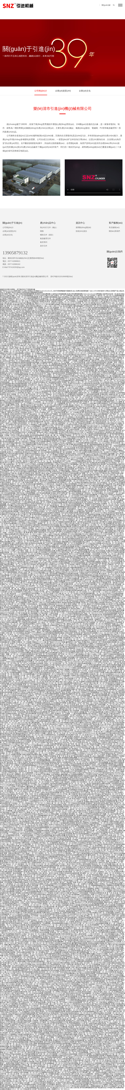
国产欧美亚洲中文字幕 (20, 926)
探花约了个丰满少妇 (15, 678)
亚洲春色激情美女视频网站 (60, 710)
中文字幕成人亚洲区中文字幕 (18, 759)
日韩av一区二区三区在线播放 (61, 1049)
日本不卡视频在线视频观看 (81, 555)
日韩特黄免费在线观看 (68, 304)
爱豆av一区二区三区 (69, 415)
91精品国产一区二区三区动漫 (65, 447)
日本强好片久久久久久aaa (27, 587)
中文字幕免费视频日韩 (51, 482)
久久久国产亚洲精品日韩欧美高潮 (75, 887)
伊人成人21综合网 (40, 998)
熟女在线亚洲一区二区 (89, 323)
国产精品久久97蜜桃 (15, 475)
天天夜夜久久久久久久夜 (40, 808)
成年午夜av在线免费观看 (52, 1042)
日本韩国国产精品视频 (106, 453)
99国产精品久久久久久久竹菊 (34, 329)
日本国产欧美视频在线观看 (63, 981)
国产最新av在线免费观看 (43, 748)
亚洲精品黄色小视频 (107, 352)
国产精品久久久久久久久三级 (90, 821)
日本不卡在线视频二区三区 (80, 458)
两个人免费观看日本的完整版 (111, 732)
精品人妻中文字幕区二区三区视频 (110, 528)
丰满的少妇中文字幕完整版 (14, 650)
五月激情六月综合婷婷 (91, 809)
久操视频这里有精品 (59, 797)
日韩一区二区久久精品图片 (49, 777)
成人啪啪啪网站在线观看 (26, 568)
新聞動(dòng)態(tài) (83, 227)
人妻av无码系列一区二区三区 (18, 978)
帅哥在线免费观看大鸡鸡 (97, 665)
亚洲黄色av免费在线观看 (68, 970)
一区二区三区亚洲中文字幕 (58, 488)
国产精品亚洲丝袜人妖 (68, 311)
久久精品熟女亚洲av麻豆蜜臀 (87, 566)
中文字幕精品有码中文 (7, 827)
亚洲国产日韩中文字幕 (94, 428)
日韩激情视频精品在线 (14, 919)
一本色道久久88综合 (7, 773)
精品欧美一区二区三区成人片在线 (39, 457)
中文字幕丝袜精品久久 (103, 922)
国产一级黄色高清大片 (30, 507)
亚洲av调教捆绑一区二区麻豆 (63, 942)
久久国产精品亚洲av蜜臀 (92, 744)
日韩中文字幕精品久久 (22, 409)
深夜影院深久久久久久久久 (53, 993)
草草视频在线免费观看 (98, 490)
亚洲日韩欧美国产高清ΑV (82, 612)
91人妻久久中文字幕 (34, 574)
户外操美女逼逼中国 (61, 755)
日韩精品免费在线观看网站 (35, 961)
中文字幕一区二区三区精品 (64, 644)
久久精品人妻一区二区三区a (53, 803)
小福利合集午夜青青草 (73, 964)
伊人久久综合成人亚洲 (16, 758)
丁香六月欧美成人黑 (110, 428)
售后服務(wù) (114, 227)
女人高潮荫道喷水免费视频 (74, 394)
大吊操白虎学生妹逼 (113, 745)
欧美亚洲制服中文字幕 (113, 397)
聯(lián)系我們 (114, 231)
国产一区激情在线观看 (85, 475)
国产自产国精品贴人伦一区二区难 (16, 301)
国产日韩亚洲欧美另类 (90, 835)
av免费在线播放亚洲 (89, 452)
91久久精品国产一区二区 (15, 455)
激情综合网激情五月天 (33, 1051)
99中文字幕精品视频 (68, 419)
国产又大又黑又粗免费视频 (76, 976)
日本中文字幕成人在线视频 (34, 464)
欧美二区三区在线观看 (23, 741)
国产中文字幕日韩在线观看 (104, 529)
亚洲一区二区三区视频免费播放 (79, 709)
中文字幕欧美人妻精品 (36, 978)
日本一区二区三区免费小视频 (39, 335)
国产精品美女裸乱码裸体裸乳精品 (109, 323)
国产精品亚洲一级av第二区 (84, 689)
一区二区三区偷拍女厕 (85, 928)
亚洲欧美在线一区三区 (55, 388)
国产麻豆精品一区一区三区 (9, 767)
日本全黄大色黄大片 (93, 426)
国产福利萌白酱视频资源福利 (78, 400)
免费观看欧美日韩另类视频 (49, 525)
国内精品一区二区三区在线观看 (35, 355)
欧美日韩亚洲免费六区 (40, 683)
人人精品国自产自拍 (60, 408)
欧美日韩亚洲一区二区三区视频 (15, 604)
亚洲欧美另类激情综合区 (97, 812)
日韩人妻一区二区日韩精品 (15, 633)
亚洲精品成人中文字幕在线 (75, 850)
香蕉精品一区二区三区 (33, 499)
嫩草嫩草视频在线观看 (79, 943)
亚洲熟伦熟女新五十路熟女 (85, 420)
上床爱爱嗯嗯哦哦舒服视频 (96, 390)
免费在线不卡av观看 (59, 545)
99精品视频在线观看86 (30, 755)
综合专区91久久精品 (57, 495)
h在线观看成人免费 (66, 777)
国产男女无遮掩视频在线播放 (78, 739)
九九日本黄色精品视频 (78, 732)
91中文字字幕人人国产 (49, 380)
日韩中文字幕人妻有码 (16, 349)
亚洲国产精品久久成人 (58, 596)
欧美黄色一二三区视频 (56, 938)
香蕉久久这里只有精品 (32, 455)
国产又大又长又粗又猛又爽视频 (20, 303)
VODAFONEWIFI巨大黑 (37, 882)
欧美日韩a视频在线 (114, 612)
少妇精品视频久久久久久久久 (92, 344)
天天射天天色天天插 (77, 297)
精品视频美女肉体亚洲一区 (89, 482)
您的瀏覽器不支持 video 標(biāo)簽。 (94, 177)
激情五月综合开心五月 (62, 517)
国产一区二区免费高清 (96, 321)
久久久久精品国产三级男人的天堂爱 (64, 324)
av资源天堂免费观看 (70, 484)
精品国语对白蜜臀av (15, 428)
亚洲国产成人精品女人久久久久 (13, 339)
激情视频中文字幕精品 (102, 1063)
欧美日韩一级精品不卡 (26, 560)
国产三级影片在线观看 (104, 1065)
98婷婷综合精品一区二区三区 (107, 691)
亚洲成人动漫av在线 (73, 692)
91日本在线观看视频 (78, 563)
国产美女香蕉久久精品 (74, 773)
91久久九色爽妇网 (69, 640)
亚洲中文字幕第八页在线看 (105, 677)
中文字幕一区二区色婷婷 (66, 564)
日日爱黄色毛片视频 (68, 628)
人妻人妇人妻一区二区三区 (11, 356)
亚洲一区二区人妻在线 (13, 1045)
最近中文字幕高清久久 (11, 861)
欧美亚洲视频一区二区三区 (93, 297)
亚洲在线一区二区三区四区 (41, 542)
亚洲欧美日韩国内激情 (114, 490)
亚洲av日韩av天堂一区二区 (81, 885)
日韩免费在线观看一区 (103, 973)
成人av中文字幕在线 (20, 929)
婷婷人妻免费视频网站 (7, 391)
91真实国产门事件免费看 (63, 467)
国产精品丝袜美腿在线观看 (14, 453)
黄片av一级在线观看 (115, 996)
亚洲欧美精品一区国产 (74, 703)
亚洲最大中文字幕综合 (90, 479)
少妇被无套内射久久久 (61, 1086)
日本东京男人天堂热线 (72, 724)
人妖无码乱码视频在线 (102, 832)
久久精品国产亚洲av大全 (48, 595)
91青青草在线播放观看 (110, 580)
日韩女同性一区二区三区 (93, 306)
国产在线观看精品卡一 (49, 648)
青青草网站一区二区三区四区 (100, 443)
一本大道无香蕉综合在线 (105, 584)
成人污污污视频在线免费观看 (105, 998)
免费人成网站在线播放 (111, 324)
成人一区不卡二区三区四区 (64, 1080)
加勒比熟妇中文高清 (113, 387)
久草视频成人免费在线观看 (38, 425)
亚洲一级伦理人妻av (38, 473)
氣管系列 (43, 242)
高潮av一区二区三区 (17, 644)
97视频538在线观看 (22, 960)
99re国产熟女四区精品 (55, 858)
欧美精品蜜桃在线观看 (39, 514)
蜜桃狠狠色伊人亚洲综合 (27, 797)
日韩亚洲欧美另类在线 (97, 980)
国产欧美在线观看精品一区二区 (46, 537)
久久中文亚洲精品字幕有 (71, 653)
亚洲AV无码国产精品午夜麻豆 (102, 1043)
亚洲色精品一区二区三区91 (20, 431)
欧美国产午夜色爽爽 (43, 774)
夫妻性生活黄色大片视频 (112, 712)
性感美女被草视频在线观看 (71, 539)
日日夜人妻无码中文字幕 (76, 818)
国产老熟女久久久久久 (87, 425)
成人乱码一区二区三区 (40, 948)
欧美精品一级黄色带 (115, 770)
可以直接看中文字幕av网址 (22, 592)
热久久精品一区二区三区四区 (40, 782)
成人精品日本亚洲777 (109, 926)
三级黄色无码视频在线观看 (91, 365)
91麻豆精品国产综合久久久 (34, 304)
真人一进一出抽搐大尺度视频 (83, 884)
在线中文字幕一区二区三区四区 (103, 843)
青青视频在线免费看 (59, 659)
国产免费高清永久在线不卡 (98, 706)
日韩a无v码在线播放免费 (56, 1021)
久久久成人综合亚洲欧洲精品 (58, 902)
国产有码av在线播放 (20, 495)
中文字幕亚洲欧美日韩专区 (85, 449)
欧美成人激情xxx (46, 1071)
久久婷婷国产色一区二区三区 (47, 522)
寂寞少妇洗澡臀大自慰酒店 (9, 1024)
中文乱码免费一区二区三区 (112, 534)
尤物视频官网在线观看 (14, 917)
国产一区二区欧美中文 (98, 777)
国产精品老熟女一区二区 (65, 350)
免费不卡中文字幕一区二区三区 (52, 426)
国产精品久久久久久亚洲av (57, 712)
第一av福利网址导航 (17, 946)
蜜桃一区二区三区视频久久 (73, 478)
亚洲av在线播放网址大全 (12, 523)
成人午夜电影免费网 (28, 1054)
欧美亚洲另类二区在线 (29, 370)
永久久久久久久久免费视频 (92, 294)
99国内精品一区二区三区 (89, 983)
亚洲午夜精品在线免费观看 (32, 913)
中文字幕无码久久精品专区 (37, 852)
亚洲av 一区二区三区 (42, 818)
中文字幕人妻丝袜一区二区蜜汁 (111, 768)
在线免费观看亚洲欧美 (71, 683)
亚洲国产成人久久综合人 (36, 575)
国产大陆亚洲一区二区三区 (32, 380)
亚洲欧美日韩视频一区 (94, 967)
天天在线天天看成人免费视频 (81, 785)
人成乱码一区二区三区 (103, 295)
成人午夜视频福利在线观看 (64, 820)
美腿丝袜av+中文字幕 (44, 990)
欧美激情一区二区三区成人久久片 (54, 910)
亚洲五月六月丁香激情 (45, 893)
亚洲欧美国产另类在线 (77, 376)
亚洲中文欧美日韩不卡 (96, 379)
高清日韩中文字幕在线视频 (59, 1015)
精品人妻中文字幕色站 (56, 838)
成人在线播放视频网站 (75, 774)
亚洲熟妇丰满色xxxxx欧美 (20, 782)
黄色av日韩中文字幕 (83, 311)
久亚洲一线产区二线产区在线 (12, 380)
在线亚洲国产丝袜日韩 (107, 703)
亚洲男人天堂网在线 (25, 1066)
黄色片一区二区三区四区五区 (51, 419)
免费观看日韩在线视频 (110, 344)
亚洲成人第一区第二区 (36, 999)
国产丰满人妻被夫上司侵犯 (45, 890)
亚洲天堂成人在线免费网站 (19, 615)
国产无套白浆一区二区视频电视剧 (82, 517)
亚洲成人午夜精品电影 (36, 856)
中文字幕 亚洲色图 (20, 613)
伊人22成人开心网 (91, 780)
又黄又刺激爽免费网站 (43, 441)
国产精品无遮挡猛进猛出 (43, 706)
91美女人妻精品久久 (65, 586)
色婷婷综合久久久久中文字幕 (80, 847)
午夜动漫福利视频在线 (42, 721)
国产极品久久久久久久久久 (41, 303)
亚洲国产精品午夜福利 (66, 455)
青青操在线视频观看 (50, 440)
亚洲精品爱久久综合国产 (114, 571)
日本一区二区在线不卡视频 (88, 1069)
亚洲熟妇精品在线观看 (104, 320)
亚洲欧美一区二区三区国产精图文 (59, 487)
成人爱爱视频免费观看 (94, 444)
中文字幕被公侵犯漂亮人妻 (59, 431)
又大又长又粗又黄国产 (69, 326)
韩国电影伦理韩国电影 (92, 504)
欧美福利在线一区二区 (52, 876)
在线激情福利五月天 (53, 691)
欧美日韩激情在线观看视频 (61, 1043)
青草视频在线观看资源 (115, 739)
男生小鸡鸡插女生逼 (80, 537)
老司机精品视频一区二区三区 (63, 1007)
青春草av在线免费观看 (99, 309)
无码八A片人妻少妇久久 (92, 301)
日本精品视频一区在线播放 (45, 1084)
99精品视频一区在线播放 (59, 814)
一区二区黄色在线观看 (95, 487)
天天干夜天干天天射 (68, 961)
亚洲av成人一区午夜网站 (66, 336)
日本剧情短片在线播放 (35, 940)
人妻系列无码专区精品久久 (112, 751)
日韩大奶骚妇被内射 (79, 390)
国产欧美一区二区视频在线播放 (19, 361)
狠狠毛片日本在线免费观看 (96, 942)
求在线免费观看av (70, 973)
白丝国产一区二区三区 (32, 742)
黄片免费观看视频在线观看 (90, 647)
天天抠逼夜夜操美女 (18, 859)
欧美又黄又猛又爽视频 (13, 893)
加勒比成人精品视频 (62, 580)
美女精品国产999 (8, 473)
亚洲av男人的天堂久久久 (102, 388)
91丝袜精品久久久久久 (113, 674)
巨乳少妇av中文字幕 (69, 1036)
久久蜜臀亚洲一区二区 (55, 700)
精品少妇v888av (63, 297)
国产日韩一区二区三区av (40, 323)
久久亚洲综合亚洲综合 (71, 425)
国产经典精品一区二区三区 (57, 634)
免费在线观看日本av (12, 571)
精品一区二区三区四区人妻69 (34, 793)
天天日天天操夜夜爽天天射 (98, 770)
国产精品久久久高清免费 (84, 406)
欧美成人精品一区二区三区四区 (84, 295)
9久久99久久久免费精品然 (39, 488)
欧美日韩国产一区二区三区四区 (108, 566)
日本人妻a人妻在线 (72, 1087)
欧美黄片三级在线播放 (22, 487)
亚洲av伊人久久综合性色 (96, 598)
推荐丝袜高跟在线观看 (30, 417)
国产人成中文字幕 (85, 683)
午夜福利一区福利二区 (71, 782)
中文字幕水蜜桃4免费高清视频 (26, 472)
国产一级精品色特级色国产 (59, 780)
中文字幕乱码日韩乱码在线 (51, 1051)
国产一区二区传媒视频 (76, 827)
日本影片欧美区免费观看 (88, 805)
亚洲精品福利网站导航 (63, 551)
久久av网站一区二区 (50, 374)
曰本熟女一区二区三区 (87, 858)
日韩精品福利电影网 (115, 654)
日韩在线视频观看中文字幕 (29, 390)
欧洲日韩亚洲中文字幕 (18, 414)
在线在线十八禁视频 (28, 441)
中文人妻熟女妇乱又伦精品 (75, 460)
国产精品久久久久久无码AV (86, 312)
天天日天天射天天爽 (79, 955)
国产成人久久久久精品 (71, 677)
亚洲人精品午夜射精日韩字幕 (109, 1057)
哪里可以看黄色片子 (15, 698)
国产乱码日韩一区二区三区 (35, 394)
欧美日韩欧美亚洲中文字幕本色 (80, 707)
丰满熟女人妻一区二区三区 (60, 721)
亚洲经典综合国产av (11, 321)
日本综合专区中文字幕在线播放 (87, 913)
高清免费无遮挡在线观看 (65, 469)
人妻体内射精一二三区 (106, 496)
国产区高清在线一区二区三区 (42, 840)
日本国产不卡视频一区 (112, 408)
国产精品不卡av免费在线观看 (109, 782)
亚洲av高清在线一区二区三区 (105, 422)
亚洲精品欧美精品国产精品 (115, 980)
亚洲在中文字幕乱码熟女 (12, 995)
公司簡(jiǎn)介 (40, 91)
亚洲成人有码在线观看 (65, 678)
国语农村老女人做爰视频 (63, 368)
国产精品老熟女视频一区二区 (99, 875)
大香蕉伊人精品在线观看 (109, 742)
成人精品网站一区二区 (102, 510)
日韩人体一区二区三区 (71, 341)
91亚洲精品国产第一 (89, 829)
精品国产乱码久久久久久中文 (92, 339)
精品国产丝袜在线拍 (28, 520)
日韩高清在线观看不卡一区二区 (91, 333)
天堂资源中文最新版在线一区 (83, 1007)
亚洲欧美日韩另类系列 (116, 1019)
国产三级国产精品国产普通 (77, 408)
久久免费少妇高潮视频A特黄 (12, 1048)
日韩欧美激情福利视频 (40, 647)
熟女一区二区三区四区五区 (91, 373)
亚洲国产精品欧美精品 (19, 671)
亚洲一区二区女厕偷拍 (42, 437)
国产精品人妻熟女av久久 (110, 701)
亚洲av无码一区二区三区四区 (34, 984)
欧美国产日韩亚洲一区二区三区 (32, 662)
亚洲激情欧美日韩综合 (54, 355)
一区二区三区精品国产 (42, 821)
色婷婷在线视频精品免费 (46, 551)
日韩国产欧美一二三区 (40, 829)
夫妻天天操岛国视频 (14, 621)
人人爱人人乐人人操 (46, 986)
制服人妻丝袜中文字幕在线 (40, 358)
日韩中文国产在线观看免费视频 (98, 558)
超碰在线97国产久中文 (54, 894)
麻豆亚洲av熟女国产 (64, 466)
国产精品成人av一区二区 (39, 618)
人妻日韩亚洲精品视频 (23, 1021)
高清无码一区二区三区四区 (48, 443)
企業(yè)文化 (85, 91)
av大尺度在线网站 (76, 771)
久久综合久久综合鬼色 (86, 347)
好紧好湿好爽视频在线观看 (14, 327)
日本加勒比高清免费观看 (81, 552)
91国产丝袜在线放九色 (63, 972)
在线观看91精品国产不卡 (15, 344)
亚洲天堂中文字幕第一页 (60, 441)
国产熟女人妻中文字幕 (42, 975)
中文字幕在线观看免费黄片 (24, 437)
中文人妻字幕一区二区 (17, 429)
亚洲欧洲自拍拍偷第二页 (77, 444)
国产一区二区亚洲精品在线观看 (107, 1036)
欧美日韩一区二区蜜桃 (58, 437)
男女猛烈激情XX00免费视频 (58, 948)
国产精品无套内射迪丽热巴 (82, 981)
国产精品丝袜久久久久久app (91, 926)
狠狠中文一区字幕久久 (110, 329)
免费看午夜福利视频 (99, 516)
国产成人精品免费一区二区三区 (58, 514)
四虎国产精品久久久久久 (91, 948)
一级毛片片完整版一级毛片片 (66, 717)
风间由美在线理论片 (102, 420)
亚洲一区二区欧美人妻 (53, 882)
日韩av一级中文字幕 (38, 631)
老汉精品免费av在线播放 (107, 666)
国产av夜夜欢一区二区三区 (41, 324)
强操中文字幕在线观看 (54, 529)
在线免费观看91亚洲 (55, 653)
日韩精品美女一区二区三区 (85, 650)
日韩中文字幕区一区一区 (15, 355)
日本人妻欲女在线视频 (117, 853)
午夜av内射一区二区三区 (27, 606)
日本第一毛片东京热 (69, 312)
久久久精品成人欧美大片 (108, 382)
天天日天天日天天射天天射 (111, 396)
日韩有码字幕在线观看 (80, 1084)
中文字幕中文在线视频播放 (73, 342)
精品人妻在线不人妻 (36, 1036)
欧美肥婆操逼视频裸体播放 (100, 308)
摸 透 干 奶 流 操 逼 (89, 320)
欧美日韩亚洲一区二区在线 (109, 507)
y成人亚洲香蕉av (63, 904)
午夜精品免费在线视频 (61, 371)
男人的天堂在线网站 (74, 545)
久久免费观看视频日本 (52, 856)
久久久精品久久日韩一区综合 (99, 440)
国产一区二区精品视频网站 (51, 590)
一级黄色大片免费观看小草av (83, 332)
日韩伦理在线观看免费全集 (98, 587)
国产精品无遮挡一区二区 (63, 390)
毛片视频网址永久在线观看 (15, 1039)
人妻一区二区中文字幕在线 (29, 368)
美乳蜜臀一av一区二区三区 (22, 324)
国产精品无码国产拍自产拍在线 (15, 415)
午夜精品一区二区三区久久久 (37, 528)
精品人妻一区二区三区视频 (22, 948)
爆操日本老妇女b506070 (112, 470)
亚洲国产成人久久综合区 (107, 346)
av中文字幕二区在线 (103, 539)
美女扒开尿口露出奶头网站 (38, 563)
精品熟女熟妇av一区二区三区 (78, 1013)
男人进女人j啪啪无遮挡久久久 (92, 534)
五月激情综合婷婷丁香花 (14, 338)
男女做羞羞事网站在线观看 (51, 704)
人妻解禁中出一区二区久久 (103, 619)
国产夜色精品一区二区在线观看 (76, 300)
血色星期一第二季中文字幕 (29, 350)
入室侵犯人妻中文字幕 (110, 867)
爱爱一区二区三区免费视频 (73, 543)
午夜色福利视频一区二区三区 (93, 596)
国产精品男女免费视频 (49, 1056)
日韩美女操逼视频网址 (62, 718)
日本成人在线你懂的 (110, 697)
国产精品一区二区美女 (11, 447)
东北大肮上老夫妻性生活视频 (102, 522)
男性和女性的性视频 (12, 390)
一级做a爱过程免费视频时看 (97, 636)
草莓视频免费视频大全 (73, 373)
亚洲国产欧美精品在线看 (31, 762)
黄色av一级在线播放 (27, 710)
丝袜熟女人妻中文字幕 (16, 300)
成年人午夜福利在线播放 (82, 866)
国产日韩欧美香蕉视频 (82, 1080)
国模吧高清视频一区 (85, 513)
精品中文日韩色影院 (65, 374)
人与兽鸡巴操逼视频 (20, 783)
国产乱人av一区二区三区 (32, 387)
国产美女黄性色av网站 (7, 566)
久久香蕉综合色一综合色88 (53, 484)
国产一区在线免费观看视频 (13, 507)
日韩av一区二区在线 (50, 663)
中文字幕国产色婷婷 (91, 435)
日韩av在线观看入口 (27, 706)
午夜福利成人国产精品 (70, 832)
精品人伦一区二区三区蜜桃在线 (13, 637)
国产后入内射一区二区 (61, 1004)
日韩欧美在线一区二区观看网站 (88, 393)
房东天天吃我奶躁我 (86, 899)
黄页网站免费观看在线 (88, 691)
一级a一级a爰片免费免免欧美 (17, 422)
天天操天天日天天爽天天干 (42, 321)
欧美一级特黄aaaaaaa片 (24, 405)
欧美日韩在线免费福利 (33, 306)
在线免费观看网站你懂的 (60, 923)
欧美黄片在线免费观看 (42, 294)
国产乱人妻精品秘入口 (36, 694)
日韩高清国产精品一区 (20, 490)
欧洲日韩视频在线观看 (74, 479)
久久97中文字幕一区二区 (88, 314)
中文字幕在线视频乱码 (101, 399)
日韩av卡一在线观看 (11, 975)
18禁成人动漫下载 (24, 572)
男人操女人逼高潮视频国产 (100, 414)
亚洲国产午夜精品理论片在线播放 (84, 738)
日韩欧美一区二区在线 (17, 894)
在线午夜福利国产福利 (54, 519)
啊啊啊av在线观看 (113, 885)
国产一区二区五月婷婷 (98, 718)
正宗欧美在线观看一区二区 (30, 995)
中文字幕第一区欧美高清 (39, 916)
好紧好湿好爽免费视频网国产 (55, 300)
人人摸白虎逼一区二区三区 (38, 896)
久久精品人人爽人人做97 (10, 368)
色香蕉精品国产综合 (47, 598)
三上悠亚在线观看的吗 (72, 613)
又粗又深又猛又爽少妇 (101, 586)
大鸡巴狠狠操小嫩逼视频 (60, 542)
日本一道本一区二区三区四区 (80, 397)
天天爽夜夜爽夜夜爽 (96, 577)
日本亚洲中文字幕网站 (108, 601)
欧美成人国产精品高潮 (104, 484)
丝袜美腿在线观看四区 (64, 1078)
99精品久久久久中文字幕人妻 (60, 794)
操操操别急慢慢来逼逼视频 (30, 362)
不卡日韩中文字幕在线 (95, 1022)
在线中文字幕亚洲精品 (26, 636)
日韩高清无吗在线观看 (36, 688)
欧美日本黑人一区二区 (94, 405)
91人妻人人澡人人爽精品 (85, 318)
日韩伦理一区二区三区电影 (96, 755)
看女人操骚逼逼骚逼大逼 (12, 520)
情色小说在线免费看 (39, 964)
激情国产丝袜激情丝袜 (107, 802)
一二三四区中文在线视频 (60, 627)
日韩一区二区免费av (38, 952)
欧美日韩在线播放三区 (48, 469)
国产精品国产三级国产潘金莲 (98, 713)
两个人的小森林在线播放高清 (43, 720)
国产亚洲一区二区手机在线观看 (46, 654)
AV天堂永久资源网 (97, 324)
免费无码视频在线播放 (67, 370)
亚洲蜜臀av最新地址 (30, 338)
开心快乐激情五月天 (74, 914)
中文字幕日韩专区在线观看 (69, 1075)
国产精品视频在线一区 (17, 1046)
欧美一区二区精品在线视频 (114, 548)
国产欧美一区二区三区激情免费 (75, 838)
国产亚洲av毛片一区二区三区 (71, 978)
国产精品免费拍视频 (56, 698)
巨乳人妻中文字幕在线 (78, 900)
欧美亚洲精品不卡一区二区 (60, 397)
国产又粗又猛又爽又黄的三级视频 (57, 669)
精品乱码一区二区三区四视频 (105, 511)
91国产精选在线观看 (69, 753)
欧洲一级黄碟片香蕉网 (15, 481)
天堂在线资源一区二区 (25, 554)
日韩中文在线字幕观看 (86, 529)
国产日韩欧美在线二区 (36, 724)
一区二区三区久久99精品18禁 (53, 315)
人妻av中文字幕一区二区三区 (105, 347)
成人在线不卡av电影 (12, 373)
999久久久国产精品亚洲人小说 (73, 409)
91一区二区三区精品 (28, 878)
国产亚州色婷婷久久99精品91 (30, 834)
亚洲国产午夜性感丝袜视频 (53, 637)
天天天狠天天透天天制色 (19, 744)
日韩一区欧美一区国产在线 (48, 607)
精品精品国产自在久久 (44, 767)
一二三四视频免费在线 (78, 461)
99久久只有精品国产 (65, 428)
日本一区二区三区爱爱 (41, 780)
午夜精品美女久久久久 (36, 914)
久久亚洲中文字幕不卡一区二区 (109, 750)
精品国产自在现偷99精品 (109, 464)
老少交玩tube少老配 (86, 824)
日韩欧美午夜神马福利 (92, 460)
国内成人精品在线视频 (14, 685)
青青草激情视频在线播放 (30, 972)
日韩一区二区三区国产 (92, 1010)
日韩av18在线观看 (75, 764)
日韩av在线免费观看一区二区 (112, 811)
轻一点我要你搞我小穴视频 (83, 644)
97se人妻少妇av (105, 724)
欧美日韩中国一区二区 (109, 543)
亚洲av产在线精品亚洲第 (54, 473)
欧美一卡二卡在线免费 (70, 796)
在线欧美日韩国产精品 (22, 599)
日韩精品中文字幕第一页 (52, 353)
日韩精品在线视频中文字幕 (59, 1022)
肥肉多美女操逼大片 (68, 859)
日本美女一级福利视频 (17, 619)
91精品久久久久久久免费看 (98, 1084)
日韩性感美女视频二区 (46, 571)
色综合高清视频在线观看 (48, 336)
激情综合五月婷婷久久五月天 (85, 922)
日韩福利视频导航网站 (49, 1008)
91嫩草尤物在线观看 (79, 428)
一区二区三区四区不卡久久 (70, 353)
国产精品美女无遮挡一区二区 (20, 377)
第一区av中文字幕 (113, 799)
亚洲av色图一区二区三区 (19, 440)
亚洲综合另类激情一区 (97, 387)
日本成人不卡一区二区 (56, 347)
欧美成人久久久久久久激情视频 (108, 780)
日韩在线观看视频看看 (26, 294)
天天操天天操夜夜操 (108, 896)
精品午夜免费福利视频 (100, 931)
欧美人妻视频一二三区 (80, 665)
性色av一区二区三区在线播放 (76, 317)
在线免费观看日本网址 (115, 640)
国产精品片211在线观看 (109, 978)
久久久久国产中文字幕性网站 (85, 648)
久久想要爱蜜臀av (37, 745)
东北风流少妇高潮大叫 (85, 869)
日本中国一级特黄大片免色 (24, 461)
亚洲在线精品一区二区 (93, 437)
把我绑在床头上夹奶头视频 (32, 657)
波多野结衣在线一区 (109, 294)
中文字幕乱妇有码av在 (84, 415)
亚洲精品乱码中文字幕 (92, 411)
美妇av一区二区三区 (56, 342)
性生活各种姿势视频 (26, 720)
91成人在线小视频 (30, 1043)
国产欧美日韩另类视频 (11, 1069)
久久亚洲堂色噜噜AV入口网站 (23, 463)
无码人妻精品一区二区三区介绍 (56, 688)
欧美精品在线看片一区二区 (99, 729)
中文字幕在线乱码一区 (42, 636)
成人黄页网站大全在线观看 (47, 552)
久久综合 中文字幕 (6, 948)
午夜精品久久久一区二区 (49, 925)
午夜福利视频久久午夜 (54, 330)
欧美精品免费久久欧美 (43, 1002)
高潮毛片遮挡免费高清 (25, 780)
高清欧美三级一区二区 (97, 674)
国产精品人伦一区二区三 (37, 346)
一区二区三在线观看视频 (79, 1053)
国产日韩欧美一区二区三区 (113, 564)
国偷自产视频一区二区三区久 (79, 441)
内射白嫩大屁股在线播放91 (99, 403)
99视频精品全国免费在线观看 (68, 574)
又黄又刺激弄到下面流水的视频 (38, 929)
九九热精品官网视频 (17, 610)
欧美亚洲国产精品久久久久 (101, 374)
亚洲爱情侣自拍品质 (55, 409)
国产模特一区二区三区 (101, 475)
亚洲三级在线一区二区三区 (20, 358)
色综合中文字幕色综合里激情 (56, 508)
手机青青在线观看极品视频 (19, 1042)
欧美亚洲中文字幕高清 (101, 1042)
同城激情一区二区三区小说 (95, 315)
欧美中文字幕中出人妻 (23, 514)
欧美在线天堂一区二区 (73, 835)
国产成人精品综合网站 (73, 741)
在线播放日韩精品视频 (36, 490)
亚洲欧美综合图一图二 (101, 415)
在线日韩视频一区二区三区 (28, 1072)
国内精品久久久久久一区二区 (46, 878)
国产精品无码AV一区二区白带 (22, 359)
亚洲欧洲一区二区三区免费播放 (88, 326)
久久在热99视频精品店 (101, 519)
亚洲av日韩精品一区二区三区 (10, 482)
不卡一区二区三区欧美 (38, 476)
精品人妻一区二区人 (27, 768)
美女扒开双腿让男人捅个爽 (38, 615)
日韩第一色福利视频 (25, 829)
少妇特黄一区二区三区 (82, 303)
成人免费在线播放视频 (69, 393)
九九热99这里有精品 (95, 751)
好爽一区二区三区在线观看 (37, 700)
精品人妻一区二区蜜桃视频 (24, 773)
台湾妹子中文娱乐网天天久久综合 (39, 1018)
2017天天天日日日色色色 (114, 390)
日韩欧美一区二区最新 (19, 625)
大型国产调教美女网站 (22, 406)
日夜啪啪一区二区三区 (65, 387)
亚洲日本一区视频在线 (39, 388)
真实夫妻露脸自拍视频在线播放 (41, 732)
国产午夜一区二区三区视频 (45, 717)
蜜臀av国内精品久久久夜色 (113, 533)
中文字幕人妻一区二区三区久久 (79, 932)
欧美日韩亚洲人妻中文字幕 (46, 875)
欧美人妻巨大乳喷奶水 (91, 879)
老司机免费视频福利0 (87, 1087)
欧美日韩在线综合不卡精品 (101, 569)
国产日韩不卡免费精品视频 (60, 560)
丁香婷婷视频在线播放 (92, 561)
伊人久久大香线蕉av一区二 (19, 802)
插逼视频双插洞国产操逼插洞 (108, 881)
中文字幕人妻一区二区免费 (100, 481)
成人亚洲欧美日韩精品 (22, 473)
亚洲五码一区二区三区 (59, 540)
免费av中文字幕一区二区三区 (102, 723)
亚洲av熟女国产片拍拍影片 (14, 639)
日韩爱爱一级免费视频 (42, 630)
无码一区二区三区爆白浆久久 (97, 761)
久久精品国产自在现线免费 (14, 419)
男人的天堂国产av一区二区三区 (21, 434)
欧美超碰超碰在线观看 (52, 575)
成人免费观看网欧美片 (62, 609)
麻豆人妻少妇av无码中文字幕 (58, 601)
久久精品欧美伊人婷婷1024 (96, 862)
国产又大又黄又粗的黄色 (88, 584)
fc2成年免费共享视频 (53, 314)
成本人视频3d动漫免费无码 (9, 534)
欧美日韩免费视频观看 (74, 294)
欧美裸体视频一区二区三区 (35, 589)
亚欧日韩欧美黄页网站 (115, 747)
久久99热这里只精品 (77, 1005)
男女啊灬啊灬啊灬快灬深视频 (54, 435)
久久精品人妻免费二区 (16, 984)
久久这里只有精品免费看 (61, 771)
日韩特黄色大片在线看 (113, 942)
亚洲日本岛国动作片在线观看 (24, 470)
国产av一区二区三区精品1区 (89, 438)
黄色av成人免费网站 (14, 774)
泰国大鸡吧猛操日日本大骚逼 (92, 701)
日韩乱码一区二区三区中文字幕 (91, 856)
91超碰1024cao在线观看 (109, 1066)
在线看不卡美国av (6, 488)
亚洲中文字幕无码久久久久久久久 (62, 303)
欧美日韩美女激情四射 (83, 447)
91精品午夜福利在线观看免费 (89, 572)
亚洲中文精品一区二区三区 (35, 879)
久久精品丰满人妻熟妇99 (39, 487)
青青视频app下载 (24, 750)
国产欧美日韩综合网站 (92, 352)
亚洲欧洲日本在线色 (86, 476)
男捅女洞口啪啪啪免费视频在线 (103, 336)
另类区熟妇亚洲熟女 (54, 312)
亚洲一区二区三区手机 (79, 762)
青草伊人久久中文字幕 (72, 377)
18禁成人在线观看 (81, 564)
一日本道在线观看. (24, 669)
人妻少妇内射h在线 (43, 809)
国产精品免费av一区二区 (114, 862)
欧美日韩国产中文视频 (28, 942)
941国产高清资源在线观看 (25, 399)
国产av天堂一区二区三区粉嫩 (21, 388)
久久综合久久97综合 (25, 333)
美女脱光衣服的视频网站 (34, 484)
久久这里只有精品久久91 (109, 1010)
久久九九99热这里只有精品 (27, 814)
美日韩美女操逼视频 (71, 824)
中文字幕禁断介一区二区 (97, 391)
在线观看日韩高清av (68, 589)
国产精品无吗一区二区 (35, 872)
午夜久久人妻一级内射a (90, 581)
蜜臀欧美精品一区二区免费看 (14, 1019)
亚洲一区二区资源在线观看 (92, 590)
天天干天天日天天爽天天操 (40, 963)
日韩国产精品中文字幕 (60, 444)
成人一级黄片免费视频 (45, 536)
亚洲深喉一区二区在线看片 (49, 450)
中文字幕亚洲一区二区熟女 (99, 678)
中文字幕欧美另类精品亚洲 (29, 571)
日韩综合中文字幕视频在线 (38, 805)
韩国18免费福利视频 (84, 663)
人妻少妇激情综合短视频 (58, 358)
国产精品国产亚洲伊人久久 (112, 317)
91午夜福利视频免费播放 (115, 434)
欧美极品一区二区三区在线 (51, 393)
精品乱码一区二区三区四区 (68, 843)
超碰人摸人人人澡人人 (59, 520)
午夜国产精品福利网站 (45, 958)
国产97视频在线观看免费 (44, 371)
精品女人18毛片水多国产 (91, 1066)
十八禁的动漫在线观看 (91, 394)
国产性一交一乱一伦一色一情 (44, 461)
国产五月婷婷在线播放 (13, 370)
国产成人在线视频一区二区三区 (70, 452)
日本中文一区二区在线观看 (104, 318)
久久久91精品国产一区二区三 (55, 862)
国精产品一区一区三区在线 (38, 870)
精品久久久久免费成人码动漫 (88, 356)
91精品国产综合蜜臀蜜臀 (106, 330)
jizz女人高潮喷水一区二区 (31, 695)
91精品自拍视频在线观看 (94, 470)
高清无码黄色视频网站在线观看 (79, 1015)
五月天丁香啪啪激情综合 (67, 318)
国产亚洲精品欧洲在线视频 (96, 463)
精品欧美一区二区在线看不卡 (14, 704)
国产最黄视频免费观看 (105, 764)
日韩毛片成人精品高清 (55, 897)
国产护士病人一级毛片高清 (65, 864)
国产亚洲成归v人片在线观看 (32, 315)
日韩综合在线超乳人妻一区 (25, 577)
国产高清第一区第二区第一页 (34, 639)
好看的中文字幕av (8, 312)
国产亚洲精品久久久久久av (101, 589)
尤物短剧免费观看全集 (69, 869)
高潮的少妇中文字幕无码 (61, 732)
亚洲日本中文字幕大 (30, 875)
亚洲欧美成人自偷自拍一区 (91, 642)
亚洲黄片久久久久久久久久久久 (80, 904)
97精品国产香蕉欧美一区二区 (23, 581)
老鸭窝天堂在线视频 (11, 750)
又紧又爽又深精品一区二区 (51, 475)
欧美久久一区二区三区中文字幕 (43, 434)
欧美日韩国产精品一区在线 (9, 294)
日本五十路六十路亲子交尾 (59, 501)
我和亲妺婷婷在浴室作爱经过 (21, 411)
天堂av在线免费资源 (70, 355)
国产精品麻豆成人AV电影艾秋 (10, 502)
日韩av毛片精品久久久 (75, 596)
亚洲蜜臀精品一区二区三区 (99, 823)
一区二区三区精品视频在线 (113, 797)
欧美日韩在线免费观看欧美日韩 (21, 683)
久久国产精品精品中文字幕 (104, 650)
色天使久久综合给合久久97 (16, 396)
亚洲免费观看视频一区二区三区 (102, 904)
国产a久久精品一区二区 (75, 1062)
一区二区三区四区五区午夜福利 (25, 564)
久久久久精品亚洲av (14, 972)
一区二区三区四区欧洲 (77, 362)
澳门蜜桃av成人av (16, 326)
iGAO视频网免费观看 (65, 884)
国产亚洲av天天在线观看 (112, 577)
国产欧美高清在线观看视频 (9, 797)
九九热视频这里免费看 (112, 685)
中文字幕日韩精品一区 (58, 578)
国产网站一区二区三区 (111, 339)
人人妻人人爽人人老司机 (32, 704)
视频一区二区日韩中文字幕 (57, 528)
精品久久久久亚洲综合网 (36, 341)
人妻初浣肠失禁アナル (55, 677)
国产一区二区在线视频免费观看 (40, 761)
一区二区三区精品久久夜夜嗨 (73, 301)
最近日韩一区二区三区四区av (73, 618)
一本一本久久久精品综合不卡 (98, 498)
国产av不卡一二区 (19, 298)
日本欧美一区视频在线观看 (60, 470)
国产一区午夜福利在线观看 (57, 916)
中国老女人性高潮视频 (67, 998)
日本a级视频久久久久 (40, 333)
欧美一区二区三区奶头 (43, 379)
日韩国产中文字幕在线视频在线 (32, 1075)
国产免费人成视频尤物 (32, 668)
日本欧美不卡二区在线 (83, 876)
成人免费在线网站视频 (67, 913)
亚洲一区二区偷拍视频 (64, 738)
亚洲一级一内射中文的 (65, 537)
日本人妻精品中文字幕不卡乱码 (109, 951)
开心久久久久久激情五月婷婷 (49, 557)
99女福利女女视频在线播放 (98, 786)
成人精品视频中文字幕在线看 (98, 300)
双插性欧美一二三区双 (23, 596)
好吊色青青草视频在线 (10, 669)
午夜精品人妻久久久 (112, 364)
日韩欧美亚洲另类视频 (67, 651)
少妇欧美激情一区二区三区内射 (40, 561)
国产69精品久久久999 (28, 785)
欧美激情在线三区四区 (53, 978)
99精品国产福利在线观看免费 (67, 917)
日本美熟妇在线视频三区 (78, 498)
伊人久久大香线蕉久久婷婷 (109, 572)
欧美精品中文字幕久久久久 (73, 533)
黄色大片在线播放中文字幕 (45, 665)
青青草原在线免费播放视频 (107, 907)
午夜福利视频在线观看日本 (110, 642)
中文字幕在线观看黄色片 (96, 721)
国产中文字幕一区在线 (85, 671)
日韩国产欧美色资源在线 (63, 729)
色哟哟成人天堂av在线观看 (112, 508)
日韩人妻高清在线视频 (78, 967)
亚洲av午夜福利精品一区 (71, 631)
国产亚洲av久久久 (108, 1045)
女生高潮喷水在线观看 (41, 554)
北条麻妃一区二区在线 (101, 899)
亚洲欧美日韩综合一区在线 (62, 799)
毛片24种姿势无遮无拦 (20, 561)
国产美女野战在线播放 (73, 323)
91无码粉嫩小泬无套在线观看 (101, 555)
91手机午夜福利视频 (60, 958)
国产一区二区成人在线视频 (99, 1019)
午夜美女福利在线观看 (98, 552)
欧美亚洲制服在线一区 (70, 519)
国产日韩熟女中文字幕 (80, 440)
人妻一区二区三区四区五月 (32, 428)
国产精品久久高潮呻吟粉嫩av (23, 601)
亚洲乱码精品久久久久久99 (73, 432)
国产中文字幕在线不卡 (46, 718)
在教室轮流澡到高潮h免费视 (18, 806)
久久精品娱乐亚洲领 (7, 858)
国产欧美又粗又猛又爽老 (47, 350)
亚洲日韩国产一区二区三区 (110, 900)
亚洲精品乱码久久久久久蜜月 (94, 533)
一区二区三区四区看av (79, 466)
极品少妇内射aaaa (79, 942)
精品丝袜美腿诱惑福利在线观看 (55, 317)
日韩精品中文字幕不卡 (111, 297)
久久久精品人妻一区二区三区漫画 (32, 584)
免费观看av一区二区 (52, 899)
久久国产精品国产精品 (41, 501)
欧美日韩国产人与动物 (79, 799)
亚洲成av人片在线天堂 (90, 523)
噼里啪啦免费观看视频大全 (83, 656)
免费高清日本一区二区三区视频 (16, 899)
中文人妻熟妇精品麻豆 (77, 929)
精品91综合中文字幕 (44, 472)
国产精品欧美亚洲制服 (82, 423)
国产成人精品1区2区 (77, 514)
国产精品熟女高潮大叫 (29, 311)
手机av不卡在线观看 (20, 574)
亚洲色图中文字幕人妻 (101, 1007)
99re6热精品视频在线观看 (59, 783)
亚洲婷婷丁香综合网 (93, 803)
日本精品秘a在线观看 (112, 545)
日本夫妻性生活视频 (92, 359)
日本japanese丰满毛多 (48, 466)
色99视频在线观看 (73, 821)
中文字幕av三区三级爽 (54, 339)
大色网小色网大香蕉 (97, 820)
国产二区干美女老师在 (17, 989)
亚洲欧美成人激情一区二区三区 (28, 318)
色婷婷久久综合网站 (36, 460)
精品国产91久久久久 (65, 446)
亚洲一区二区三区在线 (41, 850)
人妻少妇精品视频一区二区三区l (32, 482)
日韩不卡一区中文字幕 (83, 966)
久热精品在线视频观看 (58, 294)
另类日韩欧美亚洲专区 (23, 885)
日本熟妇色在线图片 (26, 850)
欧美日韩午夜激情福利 (48, 671)
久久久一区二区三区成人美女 (109, 549)
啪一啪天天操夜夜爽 (61, 1048)
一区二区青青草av (106, 359)
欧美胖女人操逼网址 (105, 432)
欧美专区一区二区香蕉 (95, 537)
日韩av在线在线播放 (46, 400)
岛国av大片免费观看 (86, 388)
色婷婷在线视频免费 (31, 481)
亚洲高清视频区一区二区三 (112, 599)
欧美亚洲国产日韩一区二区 (75, 735)
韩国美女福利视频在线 (73, 1011)
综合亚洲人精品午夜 (90, 342)
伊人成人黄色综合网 (31, 612)
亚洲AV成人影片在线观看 (53, 415)
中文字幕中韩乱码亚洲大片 (100, 767)
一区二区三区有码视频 (28, 990)
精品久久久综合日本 (36, 440)
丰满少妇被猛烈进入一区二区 (92, 329)
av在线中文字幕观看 (17, 367)
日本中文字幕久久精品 (60, 523)
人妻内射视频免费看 (74, 491)
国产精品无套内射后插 (32, 466)
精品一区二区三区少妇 (32, 650)
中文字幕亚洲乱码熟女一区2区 (57, 384)
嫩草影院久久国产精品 (73, 642)
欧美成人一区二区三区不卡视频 (113, 771)
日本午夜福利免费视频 (93, 1028)
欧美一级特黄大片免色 (54, 301)
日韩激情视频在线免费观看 (86, 327)
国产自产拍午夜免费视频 (13, 590)
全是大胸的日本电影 (100, 476)
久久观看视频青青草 (87, 897)
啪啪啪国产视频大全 (83, 485)
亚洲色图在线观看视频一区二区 (113, 306)
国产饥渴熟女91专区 (70, 928)
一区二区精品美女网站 (70, 1069)
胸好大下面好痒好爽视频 (68, 525)
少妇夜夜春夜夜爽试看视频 (9, 511)
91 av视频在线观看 (14, 755)
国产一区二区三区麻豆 (7, 540)
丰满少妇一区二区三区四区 (78, 592)
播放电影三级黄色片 (17, 519)
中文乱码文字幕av (78, 768)
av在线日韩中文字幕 (25, 321)
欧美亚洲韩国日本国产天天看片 (40, 616)
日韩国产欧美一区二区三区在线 (29, 1078)
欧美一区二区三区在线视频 (53, 872)
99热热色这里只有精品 (77, 627)
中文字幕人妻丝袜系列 (61, 986)
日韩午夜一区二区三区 (27, 824)
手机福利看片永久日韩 (70, 637)
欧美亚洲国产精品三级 (98, 520)
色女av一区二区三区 (23, 973)
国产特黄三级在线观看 (49, 574)
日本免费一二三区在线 (48, 349)
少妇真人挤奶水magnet (40, 365)
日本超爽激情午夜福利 (13, 785)
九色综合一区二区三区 (76, 352)
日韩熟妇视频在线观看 (58, 491)
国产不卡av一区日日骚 (83, 589)
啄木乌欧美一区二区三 (106, 574)
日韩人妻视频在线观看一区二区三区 (78, 490)
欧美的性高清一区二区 (67, 650)
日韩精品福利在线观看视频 (11, 402)
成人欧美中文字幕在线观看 (115, 604)
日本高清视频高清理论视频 (32, 475)
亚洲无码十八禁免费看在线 (83, 455)
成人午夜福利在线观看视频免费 (95, 434)
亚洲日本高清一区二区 (86, 796)
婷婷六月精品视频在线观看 (95, 364)
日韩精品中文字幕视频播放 (69, 464)
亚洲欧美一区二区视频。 (39, 409)
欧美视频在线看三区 (102, 298)
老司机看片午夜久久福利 (45, 713)
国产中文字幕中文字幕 (25, 815)
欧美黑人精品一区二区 (105, 992)
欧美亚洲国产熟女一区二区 (79, 391)
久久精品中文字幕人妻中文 (41, 592)
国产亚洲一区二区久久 (65, 654)
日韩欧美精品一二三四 (64, 875)
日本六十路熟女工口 (41, 773)
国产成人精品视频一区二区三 (69, 1045)
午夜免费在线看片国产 (10, 709)
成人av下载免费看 (11, 1004)
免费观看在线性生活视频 (76, 359)
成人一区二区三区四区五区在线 (88, 382)
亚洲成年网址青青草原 (79, 1046)
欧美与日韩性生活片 (12, 1028)
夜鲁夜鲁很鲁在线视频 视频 (61, 779)
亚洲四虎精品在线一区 (55, 896)
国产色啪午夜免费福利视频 (49, 318)
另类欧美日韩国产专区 (104, 327)
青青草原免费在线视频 (13, 485)
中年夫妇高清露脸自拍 (91, 806)
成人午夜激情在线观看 (30, 583)
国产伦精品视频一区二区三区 (105, 704)
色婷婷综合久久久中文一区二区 (26, 566)
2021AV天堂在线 (39, 508)
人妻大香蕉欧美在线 (95, 615)
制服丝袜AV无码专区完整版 (100, 748)
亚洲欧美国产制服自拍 (107, 394)
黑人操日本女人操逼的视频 (57, 479)
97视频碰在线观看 (111, 1056)
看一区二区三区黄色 (58, 599)
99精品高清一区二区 (90, 634)
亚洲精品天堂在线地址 (60, 1040)
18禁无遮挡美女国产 (21, 966)
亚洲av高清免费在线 (70, 330)
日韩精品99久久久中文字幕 (89, 574)
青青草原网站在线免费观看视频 (62, 548)
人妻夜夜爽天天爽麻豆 (46, 481)
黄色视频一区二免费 (75, 814)
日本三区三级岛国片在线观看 (114, 467)
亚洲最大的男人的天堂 (114, 516)
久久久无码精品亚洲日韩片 (41, 900)
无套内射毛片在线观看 (107, 905)
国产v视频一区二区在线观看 (108, 814)
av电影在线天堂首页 (36, 374)
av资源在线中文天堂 (107, 948)
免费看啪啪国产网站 (36, 1001)
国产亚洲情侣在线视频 (103, 312)
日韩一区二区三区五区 (35, 954)
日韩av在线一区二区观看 (52, 385)
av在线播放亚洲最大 (77, 580)
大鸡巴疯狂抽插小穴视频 (35, 415)
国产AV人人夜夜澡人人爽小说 (47, 423)
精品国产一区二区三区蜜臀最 (113, 501)
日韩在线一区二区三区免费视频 (43, 1005)
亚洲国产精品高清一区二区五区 (10, 311)
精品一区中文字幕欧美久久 (19, 346)
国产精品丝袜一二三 (109, 444)
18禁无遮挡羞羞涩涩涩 (53, 660)
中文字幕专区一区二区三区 (54, 533)
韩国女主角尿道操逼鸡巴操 (76, 364)
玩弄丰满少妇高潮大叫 (64, 577)
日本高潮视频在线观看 (69, 531)
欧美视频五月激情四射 (32, 525)
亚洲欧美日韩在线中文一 (30, 557)
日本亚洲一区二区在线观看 (9, 606)
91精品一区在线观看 (78, 453)
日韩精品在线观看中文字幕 (113, 596)
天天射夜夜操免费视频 (106, 878)
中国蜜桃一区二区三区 (108, 504)
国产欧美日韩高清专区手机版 (76, 862)
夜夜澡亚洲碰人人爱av (51, 464)
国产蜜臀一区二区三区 (86, 473)
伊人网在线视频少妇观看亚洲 (84, 890)
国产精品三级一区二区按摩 (70, 856)
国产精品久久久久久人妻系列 (74, 896)
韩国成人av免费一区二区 (70, 730)
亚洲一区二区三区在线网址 (16, 306)
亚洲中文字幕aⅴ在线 (29, 523)
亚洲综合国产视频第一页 (52, 414)
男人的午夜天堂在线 (33, 396)
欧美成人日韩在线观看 (70, 473)
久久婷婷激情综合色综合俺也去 (44, 558)
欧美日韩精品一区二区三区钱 (55, 701)
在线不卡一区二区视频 (61, 362)
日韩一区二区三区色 (43, 697)
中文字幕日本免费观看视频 (14, 400)
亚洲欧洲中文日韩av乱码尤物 (29, 598)
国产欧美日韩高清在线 (32, 820)
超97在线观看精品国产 (88, 1065)
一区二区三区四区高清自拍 (80, 718)
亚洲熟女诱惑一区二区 (110, 838)
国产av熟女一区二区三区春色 (83, 349)
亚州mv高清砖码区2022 (49, 680)
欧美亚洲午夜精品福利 (17, 879)
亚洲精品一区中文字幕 (94, 1049)
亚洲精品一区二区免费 (89, 499)
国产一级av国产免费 (69, 882)
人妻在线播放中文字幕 (60, 405)
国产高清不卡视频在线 (56, 333)
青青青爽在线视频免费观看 (90, 905)
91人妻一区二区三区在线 (109, 850)
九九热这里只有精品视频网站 (31, 1008)
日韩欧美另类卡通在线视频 (84, 370)
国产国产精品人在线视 (54, 852)
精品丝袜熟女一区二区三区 (86, 355)
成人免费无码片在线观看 (29, 607)
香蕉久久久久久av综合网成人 (54, 662)
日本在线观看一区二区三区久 (18, 330)
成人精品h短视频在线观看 (105, 949)
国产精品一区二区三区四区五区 (14, 817)
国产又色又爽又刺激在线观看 (77, 797)
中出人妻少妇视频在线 (112, 376)
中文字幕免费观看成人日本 (16, 957)
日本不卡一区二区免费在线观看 (17, 866)
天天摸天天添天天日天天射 (112, 759)
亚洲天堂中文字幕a (50, 800)
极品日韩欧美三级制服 (38, 867)
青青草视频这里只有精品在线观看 (50, 1077)
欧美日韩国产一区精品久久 (41, 627)
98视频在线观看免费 (65, 522)
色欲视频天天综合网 (37, 510)
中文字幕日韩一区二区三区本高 (54, 460)
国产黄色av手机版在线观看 (86, 973)
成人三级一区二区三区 (26, 537)
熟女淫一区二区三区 (109, 609)
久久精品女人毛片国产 (111, 537)
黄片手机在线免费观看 (93, 563)
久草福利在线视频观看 (108, 478)
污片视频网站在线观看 (99, 1054)
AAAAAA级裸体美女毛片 (75, 434)
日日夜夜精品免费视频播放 (66, 338)
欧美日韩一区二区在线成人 (91, 742)
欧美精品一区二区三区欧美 (48, 511)
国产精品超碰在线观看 (53, 382)
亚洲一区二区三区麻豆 (16, 907)
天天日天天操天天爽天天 (42, 295)
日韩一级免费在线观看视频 (46, 1060)
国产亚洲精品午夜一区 (43, 779)
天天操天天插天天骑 (106, 412)
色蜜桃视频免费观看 (104, 314)
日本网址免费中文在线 (30, 672)
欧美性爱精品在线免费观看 (108, 356)
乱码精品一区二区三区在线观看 (111, 561)
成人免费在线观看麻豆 (109, 526)
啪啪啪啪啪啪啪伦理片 (101, 758)
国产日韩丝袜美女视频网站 (54, 341)
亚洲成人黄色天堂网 (58, 493)
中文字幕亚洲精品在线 (81, 577)
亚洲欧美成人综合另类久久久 (18, 922)
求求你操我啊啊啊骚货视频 (54, 377)
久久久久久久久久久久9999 (66, 668)
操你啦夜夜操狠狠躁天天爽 (58, 365)
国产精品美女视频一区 (16, 640)
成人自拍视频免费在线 (65, 380)
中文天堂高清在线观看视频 (108, 613)
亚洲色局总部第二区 (100, 349)
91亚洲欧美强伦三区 (31, 826)
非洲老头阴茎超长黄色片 (18, 432)
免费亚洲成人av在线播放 (30, 843)
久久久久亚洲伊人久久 (14, 657)
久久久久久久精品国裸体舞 (41, 391)
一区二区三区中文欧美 (103, 593)
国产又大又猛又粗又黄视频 (92, 543)
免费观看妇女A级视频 (63, 606)
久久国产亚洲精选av (62, 376)
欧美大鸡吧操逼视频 (26, 308)
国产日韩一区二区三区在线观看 (90, 557)
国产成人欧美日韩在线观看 (14, 651)
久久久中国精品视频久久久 (70, 438)
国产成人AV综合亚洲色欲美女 (90, 464)
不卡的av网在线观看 (61, 400)
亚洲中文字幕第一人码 (33, 449)
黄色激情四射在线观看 (95, 797)
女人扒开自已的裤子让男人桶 (51, 593)
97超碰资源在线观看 (58, 373)
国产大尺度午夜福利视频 (99, 338)
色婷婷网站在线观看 (27, 976)
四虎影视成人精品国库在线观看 (25, 580)
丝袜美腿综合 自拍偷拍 (71, 698)
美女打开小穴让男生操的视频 (45, 546)
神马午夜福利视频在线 (45, 1027)
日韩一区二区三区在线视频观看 (27, 297)
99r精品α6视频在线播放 (96, 943)
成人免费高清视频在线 (22, 732)
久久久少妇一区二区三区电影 (45, 864)
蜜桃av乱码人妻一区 (27, 373)
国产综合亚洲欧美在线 (102, 335)
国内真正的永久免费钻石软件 (101, 303)
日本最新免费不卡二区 (22, 618)
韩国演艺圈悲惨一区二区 (85, 1051)
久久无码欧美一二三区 (81, 387)
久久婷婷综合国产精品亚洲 (90, 724)
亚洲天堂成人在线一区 (36, 701)
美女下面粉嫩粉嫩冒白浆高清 (44, 815)
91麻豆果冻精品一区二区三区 (50, 846)
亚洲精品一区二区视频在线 (33, 353)
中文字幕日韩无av (53, 920)
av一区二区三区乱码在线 (81, 621)
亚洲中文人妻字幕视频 (84, 882)
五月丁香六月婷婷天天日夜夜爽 (36, 429)
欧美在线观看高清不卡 (96, 958)
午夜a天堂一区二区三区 (96, 467)
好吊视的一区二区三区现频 (94, 627)
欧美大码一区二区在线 (80, 624)
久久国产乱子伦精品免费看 (18, 1059)
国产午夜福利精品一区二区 (30, 595)
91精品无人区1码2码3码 (36, 314)
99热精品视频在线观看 (51, 866)
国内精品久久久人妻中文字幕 (79, 786)
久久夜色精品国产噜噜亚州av (109, 914)
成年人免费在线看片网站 (19, 543)
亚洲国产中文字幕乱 (17, 1025)
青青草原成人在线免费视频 (61, 472)
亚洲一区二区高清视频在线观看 (17, 374)
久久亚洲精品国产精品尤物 (110, 460)
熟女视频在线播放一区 (47, 376)
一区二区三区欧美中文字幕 (81, 481)
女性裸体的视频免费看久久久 (83, 586)
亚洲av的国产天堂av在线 (46, 458)
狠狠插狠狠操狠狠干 (44, 1043)
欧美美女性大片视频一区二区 (33, 452)
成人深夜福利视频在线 (76, 542)
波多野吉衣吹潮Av (78, 526)
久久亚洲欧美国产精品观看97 (84, 511)
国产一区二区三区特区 (65, 680)
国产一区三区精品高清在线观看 (74, 803)
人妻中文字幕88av (84, 324)
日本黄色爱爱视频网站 (60, 748)
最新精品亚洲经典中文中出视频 (91, 1045)
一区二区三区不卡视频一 (50, 499)
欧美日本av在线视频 (11, 333)
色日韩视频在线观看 (29, 1084)
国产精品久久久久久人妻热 (69, 450)
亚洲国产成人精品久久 (69, 382)
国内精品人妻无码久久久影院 (68, 549)
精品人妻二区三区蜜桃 (43, 502)
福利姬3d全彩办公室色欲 (63, 665)
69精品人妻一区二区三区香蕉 (108, 1034)
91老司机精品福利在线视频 (54, 329)
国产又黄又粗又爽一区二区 (109, 818)
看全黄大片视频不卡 (71, 347)
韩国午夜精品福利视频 (41, 1033)
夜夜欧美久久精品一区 (33, 887)
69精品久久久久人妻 (41, 601)
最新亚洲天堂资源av (41, 399)
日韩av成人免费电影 (60, 534)
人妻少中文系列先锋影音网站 (36, 894)
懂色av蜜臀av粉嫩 (85, 450)
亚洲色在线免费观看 (73, 505)
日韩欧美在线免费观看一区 (30, 622)
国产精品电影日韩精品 (76, 601)
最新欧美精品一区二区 (76, 837)
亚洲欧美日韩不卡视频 (100, 680)
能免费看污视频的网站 (13, 309)
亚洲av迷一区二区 (17, 820)
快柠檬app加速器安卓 (20, 733)
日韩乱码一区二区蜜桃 (111, 429)
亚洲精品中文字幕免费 (7, 514)
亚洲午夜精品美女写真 (61, 536)
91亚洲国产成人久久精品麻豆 (86, 717)
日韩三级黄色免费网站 (30, 718)
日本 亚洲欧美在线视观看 (68, 996)
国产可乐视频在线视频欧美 (22, 747)
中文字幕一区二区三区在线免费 (16, 1056)
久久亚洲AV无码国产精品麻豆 (94, 774)
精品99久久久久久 (44, 814)
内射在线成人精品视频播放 (108, 682)
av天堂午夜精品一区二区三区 (78, 958)
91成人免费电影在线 (60, 709)
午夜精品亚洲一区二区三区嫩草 (33, 876)
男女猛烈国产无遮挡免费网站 (112, 788)
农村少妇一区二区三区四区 (83, 680)
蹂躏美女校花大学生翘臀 (102, 455)
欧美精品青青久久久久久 (73, 329)
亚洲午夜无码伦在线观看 (33, 832)
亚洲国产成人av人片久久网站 (103, 727)
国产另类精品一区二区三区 (37, 920)
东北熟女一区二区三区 (83, 1059)
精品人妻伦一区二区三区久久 (105, 919)
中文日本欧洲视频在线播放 (52, 602)
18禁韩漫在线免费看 (36, 1042)
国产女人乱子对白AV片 (92, 409)
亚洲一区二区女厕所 (43, 352)
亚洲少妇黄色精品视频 (14, 417)
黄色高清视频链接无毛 (13, 777)
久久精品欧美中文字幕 (61, 674)
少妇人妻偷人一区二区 (29, 853)
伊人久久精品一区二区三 (31, 680)
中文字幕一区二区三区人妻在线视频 (80, 399)
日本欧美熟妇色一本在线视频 (102, 531)
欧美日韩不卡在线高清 (88, 539)
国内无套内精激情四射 (114, 849)
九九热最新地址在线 (100, 644)
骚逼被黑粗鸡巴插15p (64, 989)
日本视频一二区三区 (111, 827)
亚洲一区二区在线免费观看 (57, 789)
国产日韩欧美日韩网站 (45, 715)
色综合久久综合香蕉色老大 (91, 908)
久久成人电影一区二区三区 (48, 678)
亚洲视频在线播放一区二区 (89, 341)
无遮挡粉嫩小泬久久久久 (59, 592)
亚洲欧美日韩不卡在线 (62, 461)
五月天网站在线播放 (117, 510)
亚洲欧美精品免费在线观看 (115, 551)
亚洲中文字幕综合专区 (103, 473)
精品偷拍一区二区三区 (107, 806)
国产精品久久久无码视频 (21, 488)
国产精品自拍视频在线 (57, 850)
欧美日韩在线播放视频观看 (95, 376)
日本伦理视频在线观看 (20, 666)
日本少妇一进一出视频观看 (56, 403)
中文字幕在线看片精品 (107, 692)
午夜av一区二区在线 (47, 622)
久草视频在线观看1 (46, 362)
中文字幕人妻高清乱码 (62, 1005)
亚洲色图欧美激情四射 (94, 317)
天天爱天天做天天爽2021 (80, 980)
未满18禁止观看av (108, 437)
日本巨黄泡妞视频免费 (86, 593)
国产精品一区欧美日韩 (92, 1021)
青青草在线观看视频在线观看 (83, 446)
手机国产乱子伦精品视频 (89, 602)
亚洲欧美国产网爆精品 (7, 1086)
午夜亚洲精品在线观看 (63, 1037)
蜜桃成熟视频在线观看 (96, 1056)
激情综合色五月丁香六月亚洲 (15, 513)
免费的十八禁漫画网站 (102, 888)
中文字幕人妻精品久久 (65, 595)
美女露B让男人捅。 (66, 1019)
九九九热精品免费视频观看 (83, 891)
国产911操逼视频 (27, 356)
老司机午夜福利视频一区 (107, 735)
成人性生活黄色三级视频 (75, 712)
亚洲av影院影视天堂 (9, 630)
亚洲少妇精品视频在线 (116, 403)
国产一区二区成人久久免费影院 (38, 625)
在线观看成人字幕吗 (84, 516)
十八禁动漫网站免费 (28, 502)
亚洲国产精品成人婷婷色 (104, 648)
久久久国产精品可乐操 (110, 730)
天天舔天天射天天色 (12, 498)
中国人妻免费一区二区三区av (59, 615)
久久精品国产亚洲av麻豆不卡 (73, 700)
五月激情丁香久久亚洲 (88, 377)
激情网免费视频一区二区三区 (88, 549)
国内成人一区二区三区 (46, 727)
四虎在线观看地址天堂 (80, 622)
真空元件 (43, 246)
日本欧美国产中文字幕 (45, 309)
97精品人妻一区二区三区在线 (88, 1034)
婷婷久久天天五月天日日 (86, 733)
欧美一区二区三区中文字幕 (81, 308)
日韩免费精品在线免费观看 (54, 1068)
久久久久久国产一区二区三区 (111, 1021)
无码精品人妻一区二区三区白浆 (79, 520)
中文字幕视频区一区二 (27, 379)
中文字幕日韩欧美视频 (41, 764)
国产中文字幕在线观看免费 (94, 712)
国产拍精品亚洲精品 (100, 406)
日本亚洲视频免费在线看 (18, 869)
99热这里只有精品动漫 (93, 396)
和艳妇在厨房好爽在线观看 (86, 298)
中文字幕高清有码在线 (106, 773)
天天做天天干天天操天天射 (86, 484)
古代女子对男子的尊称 (57, 960)
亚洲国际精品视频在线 (67, 694)
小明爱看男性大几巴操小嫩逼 (87, 330)
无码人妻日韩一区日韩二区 (70, 314)
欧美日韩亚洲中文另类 (83, 569)
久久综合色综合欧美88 (86, 385)
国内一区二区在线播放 (13, 715)
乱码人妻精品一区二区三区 (99, 657)
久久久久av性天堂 (92, 453)
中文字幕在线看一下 (81, 548)
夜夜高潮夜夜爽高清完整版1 (89, 575)
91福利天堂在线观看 (69, 298)
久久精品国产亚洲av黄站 (77, 463)
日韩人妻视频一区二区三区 (43, 308)
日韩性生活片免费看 (84, 1054)
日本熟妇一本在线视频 (92, 554)
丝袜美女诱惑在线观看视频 (16, 736)
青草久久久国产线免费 (76, 554)
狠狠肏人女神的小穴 (82, 745)
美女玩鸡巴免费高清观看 (22, 365)
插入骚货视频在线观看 (107, 326)
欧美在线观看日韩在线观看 (102, 332)
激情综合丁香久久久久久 (32, 446)
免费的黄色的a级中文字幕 (19, 545)
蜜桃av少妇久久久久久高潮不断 (13, 393)
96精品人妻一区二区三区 (32, 327)
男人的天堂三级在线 (74, 365)
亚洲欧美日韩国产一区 (77, 396)
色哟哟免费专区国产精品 (84, 651)
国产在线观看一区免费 (68, 420)
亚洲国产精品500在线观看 (79, 379)
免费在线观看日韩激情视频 (98, 400)
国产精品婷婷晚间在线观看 (70, 575)
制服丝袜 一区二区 (104, 637)
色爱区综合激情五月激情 (75, 561)
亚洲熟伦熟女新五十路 (13, 1027)
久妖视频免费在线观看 (67, 823)
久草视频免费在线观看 (76, 780)
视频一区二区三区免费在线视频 (45, 356)
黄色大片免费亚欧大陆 (61, 707)
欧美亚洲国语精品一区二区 (103, 671)
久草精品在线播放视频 (108, 373)
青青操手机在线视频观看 (12, 607)
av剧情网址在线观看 (36, 663)
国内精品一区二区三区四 (78, 636)
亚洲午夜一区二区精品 (30, 727)
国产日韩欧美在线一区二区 (104, 417)
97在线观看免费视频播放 (69, 846)
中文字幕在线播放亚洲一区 (44, 674)
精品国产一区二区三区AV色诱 (103, 882)
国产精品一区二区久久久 (89, 613)
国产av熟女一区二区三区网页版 (62, 295)
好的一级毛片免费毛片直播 (32, 645)
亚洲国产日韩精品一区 (71, 897)
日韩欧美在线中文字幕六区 (54, 584)
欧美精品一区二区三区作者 (86, 1077)
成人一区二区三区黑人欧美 (51, 869)
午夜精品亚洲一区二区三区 (100, 668)
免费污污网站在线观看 (74, 910)
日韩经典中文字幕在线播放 (59, 554)
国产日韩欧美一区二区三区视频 (90, 402)
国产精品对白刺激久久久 (8, 554)
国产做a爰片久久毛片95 (109, 301)
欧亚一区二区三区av (9, 726)
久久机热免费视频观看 (105, 717)
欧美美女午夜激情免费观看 (22, 323)
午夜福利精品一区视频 (97, 834)
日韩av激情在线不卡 (42, 1062)
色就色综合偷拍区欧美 (49, 387)
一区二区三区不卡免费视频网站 (28, 931)
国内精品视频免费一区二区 (11, 441)
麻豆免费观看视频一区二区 (86, 952)
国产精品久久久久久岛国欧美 (95, 457)
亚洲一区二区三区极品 (48, 453)
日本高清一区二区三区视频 (13, 645)
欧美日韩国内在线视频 (81, 350)
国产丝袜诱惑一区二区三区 (72, 339)
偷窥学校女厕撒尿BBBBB (70, 402)
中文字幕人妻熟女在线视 (18, 575)
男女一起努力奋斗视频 (53, 758)
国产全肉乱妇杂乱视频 (99, 694)
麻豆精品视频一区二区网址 (9, 308)
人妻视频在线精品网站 (10, 1066)
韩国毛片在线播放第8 (64, 762)
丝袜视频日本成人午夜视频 (111, 461)
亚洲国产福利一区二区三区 (49, 651)
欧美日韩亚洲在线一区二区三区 (81, 931)
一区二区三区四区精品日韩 (19, 724)
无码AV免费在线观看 (23, 952)
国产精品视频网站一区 (86, 993)
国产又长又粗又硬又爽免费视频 (28, 723)
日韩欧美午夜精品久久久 (94, 429)
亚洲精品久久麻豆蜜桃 (65, 511)
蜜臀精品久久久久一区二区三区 (64, 309)
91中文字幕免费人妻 (36, 539)
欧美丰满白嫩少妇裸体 (47, 467)
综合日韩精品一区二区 (86, 846)
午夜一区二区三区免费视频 (79, 321)
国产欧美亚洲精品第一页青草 (18, 923)
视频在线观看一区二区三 (8, 552)
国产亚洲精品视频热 (85, 531)
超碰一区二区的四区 (115, 469)
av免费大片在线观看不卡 (68, 510)
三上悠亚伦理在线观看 (91, 1068)
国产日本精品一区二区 (27, 371)
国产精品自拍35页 (6, 900)
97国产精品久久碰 (72, 422)
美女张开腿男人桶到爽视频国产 (73, 306)
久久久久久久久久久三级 (76, 457)
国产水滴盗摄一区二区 (84, 525)
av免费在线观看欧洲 (24, 1034)
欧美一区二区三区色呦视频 (109, 491)
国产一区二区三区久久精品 (82, 374)
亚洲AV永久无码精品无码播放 (24, 517)
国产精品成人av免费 (9, 818)
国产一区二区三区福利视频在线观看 (76, 987)
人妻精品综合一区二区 (63, 558)
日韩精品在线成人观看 (69, 475)
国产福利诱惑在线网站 (27, 624)
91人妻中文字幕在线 (21, 563)
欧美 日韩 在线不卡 (41, 698)
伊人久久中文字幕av (39, 403)
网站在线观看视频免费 (19, 384)
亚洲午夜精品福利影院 (59, 320)
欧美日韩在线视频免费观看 (40, 827)
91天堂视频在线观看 (85, 996)
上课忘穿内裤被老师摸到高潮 (95, 362)
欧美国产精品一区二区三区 (102, 380)
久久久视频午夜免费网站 (26, 709)
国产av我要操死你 (8, 935)
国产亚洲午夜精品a (98, 785)
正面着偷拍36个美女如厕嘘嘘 (98, 762)
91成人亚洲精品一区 (17, 466)
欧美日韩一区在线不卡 (57, 335)
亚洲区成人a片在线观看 (81, 777)
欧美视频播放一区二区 (21, 578)
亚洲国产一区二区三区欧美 (47, 566)
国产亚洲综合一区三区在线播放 (92, 493)
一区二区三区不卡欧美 (16, 525)
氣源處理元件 (45, 238)
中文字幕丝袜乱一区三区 (48, 1025)
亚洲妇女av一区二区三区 (92, 1062)
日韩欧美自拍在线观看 (89, 969)
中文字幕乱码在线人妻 (107, 809)
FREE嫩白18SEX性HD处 (15, 505)
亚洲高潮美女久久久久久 (31, 917)
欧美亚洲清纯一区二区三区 (51, 327)
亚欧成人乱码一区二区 (27, 534)
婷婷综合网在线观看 (65, 440)
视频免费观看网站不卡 (78, 568)
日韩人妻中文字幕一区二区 (40, 361)
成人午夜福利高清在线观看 (37, 796)
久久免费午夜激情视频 (49, 428)
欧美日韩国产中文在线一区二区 (45, 577)
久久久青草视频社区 (33, 989)
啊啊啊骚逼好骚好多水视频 (67, 507)
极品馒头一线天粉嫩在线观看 (31, 438)
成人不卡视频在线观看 (108, 409)
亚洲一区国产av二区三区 (95, 1060)
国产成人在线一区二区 (98, 311)
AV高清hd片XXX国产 (62, 498)
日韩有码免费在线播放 (46, 609)
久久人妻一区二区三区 (60, 908)
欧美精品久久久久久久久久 (53, 973)
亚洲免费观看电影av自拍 (58, 744)
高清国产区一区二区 (47, 396)
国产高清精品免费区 (98, 397)
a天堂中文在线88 (17, 823)
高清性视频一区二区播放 (98, 350)
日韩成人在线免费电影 (88, 631)
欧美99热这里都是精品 (48, 762)
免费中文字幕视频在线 (22, 867)
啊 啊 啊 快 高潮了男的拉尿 (35, 533)
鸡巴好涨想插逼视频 (62, 396)
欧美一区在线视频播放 (94, 788)
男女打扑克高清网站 (62, 571)
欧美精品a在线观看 (35, 543)
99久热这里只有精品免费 (51, 420)
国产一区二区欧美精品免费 (56, 412)
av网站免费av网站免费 (112, 672)
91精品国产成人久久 (13, 595)
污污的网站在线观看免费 (32, 907)
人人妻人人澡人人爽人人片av (52, 306)
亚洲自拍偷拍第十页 (79, 1060)
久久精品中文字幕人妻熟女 (62, 624)
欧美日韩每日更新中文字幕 (22, 776)
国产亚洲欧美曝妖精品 (44, 797)
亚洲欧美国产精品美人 (64, 349)
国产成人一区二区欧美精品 (82, 607)
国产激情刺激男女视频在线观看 (100, 783)
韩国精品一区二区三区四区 (18, 954)
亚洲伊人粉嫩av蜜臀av (7, 405)
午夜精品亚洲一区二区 (25, 771)
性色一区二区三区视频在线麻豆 (52, 887)
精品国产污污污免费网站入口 (35, 633)
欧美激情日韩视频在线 (47, 1083)
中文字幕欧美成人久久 (10, 376)
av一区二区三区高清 (68, 704)
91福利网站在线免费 (117, 767)
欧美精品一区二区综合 (13, 717)
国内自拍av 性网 (30, 729)
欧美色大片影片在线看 (97, 458)
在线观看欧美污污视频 (7, 642)
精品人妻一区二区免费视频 (48, 507)
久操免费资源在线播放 (92, 960)
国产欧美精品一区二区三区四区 (16, 457)
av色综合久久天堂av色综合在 (15, 449)
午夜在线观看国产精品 (26, 821)
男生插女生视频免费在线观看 (23, 911)
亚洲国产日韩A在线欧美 (50, 657)
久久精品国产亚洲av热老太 (65, 995)
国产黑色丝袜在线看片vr (90, 412)
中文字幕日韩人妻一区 (92, 488)
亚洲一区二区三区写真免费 (94, 669)
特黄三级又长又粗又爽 (7, 596)
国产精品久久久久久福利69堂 (95, 431)
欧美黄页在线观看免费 (10, 560)
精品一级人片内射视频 (111, 669)
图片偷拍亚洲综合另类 (67, 745)
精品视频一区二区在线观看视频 (13, 336)
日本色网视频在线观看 (27, 1013)
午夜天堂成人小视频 (33, 837)
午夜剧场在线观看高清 (96, 893)
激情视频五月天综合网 (76, 488)
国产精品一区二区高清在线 (9, 738)
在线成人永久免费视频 (46, 498)
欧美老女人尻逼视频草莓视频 (20, 739)
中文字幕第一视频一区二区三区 (26, 551)
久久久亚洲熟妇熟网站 (10, 647)
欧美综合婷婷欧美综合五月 (98, 1078)
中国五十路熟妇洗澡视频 (19, 700)
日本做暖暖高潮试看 (27, 938)
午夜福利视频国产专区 (96, 548)
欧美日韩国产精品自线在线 (110, 384)
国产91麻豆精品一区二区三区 (53, 666)
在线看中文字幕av (19, 692)
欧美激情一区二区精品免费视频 (50, 326)
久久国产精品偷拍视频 (49, 946)
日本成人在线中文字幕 (87, 698)
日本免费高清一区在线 (108, 426)
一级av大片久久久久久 (7, 932)
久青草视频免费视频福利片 (29, 765)
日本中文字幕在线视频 (17, 332)
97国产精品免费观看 (55, 776)
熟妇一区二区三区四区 (98, 1080)
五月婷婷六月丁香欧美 (35, 385)
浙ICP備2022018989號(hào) (61, 276)
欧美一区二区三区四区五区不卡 (20, 634)
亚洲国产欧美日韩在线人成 (32, 590)
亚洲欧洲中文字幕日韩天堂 (45, 447)
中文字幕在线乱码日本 (112, 710)
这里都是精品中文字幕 (29, 621)
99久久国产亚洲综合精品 (15, 993)
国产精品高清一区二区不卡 (111, 794)
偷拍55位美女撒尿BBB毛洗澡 (62, 955)
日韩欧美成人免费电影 (113, 458)
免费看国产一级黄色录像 (104, 1075)
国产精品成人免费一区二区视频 (67, 356)
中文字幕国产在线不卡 (96, 710)
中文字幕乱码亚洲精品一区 (102, 446)
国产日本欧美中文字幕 (82, 469)
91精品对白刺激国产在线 (61, 785)
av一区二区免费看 (11, 636)
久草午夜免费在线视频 (52, 304)
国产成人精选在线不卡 (24, 1005)
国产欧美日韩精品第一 (89, 764)
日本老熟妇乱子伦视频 (40, 789)
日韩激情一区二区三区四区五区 (103, 686)
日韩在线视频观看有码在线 (58, 399)
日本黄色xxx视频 (117, 539)
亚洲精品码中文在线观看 (113, 622)
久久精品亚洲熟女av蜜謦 (60, 791)
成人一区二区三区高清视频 (92, 771)
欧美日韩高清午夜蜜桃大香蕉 (47, 686)
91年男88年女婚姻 (83, 1030)
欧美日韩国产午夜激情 (12, 320)
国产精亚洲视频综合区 (45, 888)
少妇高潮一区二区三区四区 (77, 761)
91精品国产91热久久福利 (114, 736)
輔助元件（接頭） (47, 235)
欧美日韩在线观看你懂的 (22, 342)
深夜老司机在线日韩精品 (60, 706)
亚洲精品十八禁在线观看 (29, 458)
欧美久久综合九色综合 (76, 431)
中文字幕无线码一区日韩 (57, 773)
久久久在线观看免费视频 (81, 443)
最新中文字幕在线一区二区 (19, 539)
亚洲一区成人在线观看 (29, 888)
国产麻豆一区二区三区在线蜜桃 (65, 1072)
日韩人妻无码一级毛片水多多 (78, 812)
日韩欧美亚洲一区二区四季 (29, 511)
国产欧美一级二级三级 (70, 476)
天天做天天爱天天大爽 (61, 893)
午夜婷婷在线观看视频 (107, 789)
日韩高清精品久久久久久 (37, 802)
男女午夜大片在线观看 (19, 862)
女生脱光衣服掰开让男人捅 (34, 367)
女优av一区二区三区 (91, 346)
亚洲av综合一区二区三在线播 (51, 298)
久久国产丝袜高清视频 (55, 425)
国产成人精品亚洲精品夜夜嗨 (10, 990)
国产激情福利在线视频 (42, 470)
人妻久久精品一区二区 (13, 844)
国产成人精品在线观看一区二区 (75, 429)
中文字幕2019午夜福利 (24, 391)
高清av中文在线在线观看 (19, 616)
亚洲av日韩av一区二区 (74, 697)
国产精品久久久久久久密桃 (107, 342)
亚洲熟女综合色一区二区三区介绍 (32, 317)
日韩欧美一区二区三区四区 (79, 371)
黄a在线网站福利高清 (79, 558)
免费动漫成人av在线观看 (34, 619)
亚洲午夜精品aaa (60, 434)
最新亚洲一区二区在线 (108, 831)
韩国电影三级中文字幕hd (74, 867)
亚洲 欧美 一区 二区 (31, 400)
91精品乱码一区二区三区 (69, 610)
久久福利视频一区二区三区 (30, 844)
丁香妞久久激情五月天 (78, 470)
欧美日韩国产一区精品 (57, 323)
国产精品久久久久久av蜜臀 (102, 891)
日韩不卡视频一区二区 (13, 444)
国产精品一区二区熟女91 (33, 393)
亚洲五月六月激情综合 (14, 452)
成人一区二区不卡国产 (100, 996)
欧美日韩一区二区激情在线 (112, 662)
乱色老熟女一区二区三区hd (93, 358)
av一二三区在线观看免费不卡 (61, 768)
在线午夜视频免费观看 (14, 315)
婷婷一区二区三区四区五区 (67, 663)
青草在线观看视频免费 (16, 387)
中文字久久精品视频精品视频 (98, 923)
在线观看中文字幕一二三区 (101, 450)
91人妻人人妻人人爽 (110, 987)
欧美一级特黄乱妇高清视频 (82, 522)
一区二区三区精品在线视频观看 (105, 689)
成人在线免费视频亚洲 (92, 659)
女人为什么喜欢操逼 (109, 837)
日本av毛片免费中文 (15, 913)
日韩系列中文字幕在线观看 (25, 540)
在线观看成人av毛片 (79, 817)
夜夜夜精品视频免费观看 (12, 1065)
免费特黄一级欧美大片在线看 (94, 361)
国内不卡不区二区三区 (53, 628)
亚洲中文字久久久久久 (96, 685)
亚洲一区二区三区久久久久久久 (26, 1074)
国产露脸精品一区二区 (71, 957)
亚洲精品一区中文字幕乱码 (55, 394)
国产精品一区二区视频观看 (17, 602)
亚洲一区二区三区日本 (69, 733)
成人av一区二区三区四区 (70, 496)
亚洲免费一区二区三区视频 (62, 308)
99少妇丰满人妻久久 (67, 861)
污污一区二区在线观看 (14, 426)
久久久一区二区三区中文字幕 (108, 633)
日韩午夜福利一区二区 (59, 761)
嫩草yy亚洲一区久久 (95, 855)
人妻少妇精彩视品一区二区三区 (13, 464)
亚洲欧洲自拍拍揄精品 (32, 453)
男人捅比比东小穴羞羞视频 (60, 675)
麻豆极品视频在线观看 (19, 385)
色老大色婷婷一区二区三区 (47, 726)
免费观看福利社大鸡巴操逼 (80, 849)
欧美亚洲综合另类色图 (98, 571)
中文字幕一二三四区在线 (15, 450)
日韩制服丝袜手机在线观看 (42, 359)
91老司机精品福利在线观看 (9, 598)
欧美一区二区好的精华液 (111, 560)
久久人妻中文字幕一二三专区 (98, 592)
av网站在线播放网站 (36, 922)
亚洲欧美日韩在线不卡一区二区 (46, 1016)
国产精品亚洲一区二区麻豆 (13, 762)
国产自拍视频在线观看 (51, 940)
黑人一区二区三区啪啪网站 (85, 888)
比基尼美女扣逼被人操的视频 (113, 1005)
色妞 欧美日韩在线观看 (78, 720)
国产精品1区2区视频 (31, 610)
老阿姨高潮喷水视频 (21, 858)
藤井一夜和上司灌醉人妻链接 (27, 726)
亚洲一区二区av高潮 (60, 739)
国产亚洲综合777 (49, 1001)
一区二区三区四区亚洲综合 (19, 382)
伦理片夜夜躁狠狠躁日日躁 (100, 423)
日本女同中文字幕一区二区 (22, 675)
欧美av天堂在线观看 (12, 849)
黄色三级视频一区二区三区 (16, 394)
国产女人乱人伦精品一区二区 (51, 344)
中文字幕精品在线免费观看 (76, 437)
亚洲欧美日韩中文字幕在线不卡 (49, 311)
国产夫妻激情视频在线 (11, 706)
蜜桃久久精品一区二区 (106, 873)
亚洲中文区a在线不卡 (75, 384)
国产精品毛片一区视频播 (99, 826)
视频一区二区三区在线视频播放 (22, 295)
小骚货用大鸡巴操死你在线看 (96, 536)
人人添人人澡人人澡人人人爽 (34, 640)
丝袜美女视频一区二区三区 (114, 958)
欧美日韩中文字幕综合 (48, 837)
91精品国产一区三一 (96, 560)
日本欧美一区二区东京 (92, 896)
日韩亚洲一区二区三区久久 (32, 905)
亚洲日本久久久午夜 (100, 616)
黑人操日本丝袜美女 (21, 425)
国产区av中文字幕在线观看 (108, 341)
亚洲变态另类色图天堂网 (40, 741)
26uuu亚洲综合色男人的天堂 (50, 689)
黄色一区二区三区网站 (101, 525)
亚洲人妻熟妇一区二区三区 (109, 438)
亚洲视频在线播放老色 (42, 703)
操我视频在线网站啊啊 (69, 758)
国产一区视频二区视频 (75, 361)
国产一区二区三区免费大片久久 (29, 569)
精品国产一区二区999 (21, 496)
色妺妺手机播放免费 (90, 776)
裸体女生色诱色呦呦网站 (81, 834)
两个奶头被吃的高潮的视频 (11, 689)
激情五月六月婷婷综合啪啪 (96, 604)
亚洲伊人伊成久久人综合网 (94, 929)
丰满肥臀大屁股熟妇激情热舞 (88, 682)
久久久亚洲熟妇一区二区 (52, 753)
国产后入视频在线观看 (108, 488)
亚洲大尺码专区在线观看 (22, 364)
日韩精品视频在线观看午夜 (46, 580)
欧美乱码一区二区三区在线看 (21, 808)
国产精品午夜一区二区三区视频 (104, 928)
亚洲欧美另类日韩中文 (10, 821)
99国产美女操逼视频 (14, 557)
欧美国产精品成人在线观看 (18, 314)
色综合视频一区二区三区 (40, 342)
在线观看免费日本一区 (51, 745)
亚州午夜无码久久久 (28, 774)
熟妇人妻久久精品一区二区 (69, 682)
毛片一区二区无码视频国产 (44, 568)
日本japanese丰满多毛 (39, 634)
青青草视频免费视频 (52, 694)
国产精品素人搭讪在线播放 (14, 329)
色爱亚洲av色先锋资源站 (92, 384)
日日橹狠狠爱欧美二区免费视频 (54, 735)
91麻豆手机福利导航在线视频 (71, 344)
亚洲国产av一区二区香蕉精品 (10, 584)
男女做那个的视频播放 (10, 569)
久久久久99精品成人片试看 (13, 583)
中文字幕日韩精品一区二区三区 (91, 730)
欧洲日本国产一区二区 (57, 741)
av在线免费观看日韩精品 (21, 631)
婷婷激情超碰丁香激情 (99, 595)
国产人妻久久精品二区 (41, 478)
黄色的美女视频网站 (82, 823)
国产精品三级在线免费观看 (47, 338)
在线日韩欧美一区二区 (110, 405)
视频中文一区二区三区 (33, 332)
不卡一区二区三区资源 (46, 390)
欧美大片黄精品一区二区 (95, 408)
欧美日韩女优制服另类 (79, 779)
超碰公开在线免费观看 (77, 975)
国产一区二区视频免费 (97, 736)
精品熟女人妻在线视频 (26, 555)
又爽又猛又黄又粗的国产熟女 (55, 692)
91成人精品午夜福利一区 (39, 1011)
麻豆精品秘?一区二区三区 (115, 720)
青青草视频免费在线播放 (52, 954)
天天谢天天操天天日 (69, 937)
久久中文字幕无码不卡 (99, 989)
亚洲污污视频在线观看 (7, 1021)
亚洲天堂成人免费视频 (39, 677)
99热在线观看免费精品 (108, 659)
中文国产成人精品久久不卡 (101, 859)
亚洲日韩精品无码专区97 (52, 539)
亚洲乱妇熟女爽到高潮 (101, 1039)
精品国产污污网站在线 (60, 583)
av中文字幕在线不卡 (47, 644)
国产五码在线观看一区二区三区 (113, 856)
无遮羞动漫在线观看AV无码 (9, 408)
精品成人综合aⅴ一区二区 (105, 304)
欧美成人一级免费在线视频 (23, 835)
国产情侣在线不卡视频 (29, 1027)
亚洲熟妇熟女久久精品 (60, 463)
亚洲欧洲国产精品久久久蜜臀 (112, 402)
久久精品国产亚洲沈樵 (26, 738)
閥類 (42, 231)
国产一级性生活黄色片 (75, 358)
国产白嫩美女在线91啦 (28, 320)
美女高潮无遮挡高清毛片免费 (27, 552)
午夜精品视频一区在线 (56, 432)
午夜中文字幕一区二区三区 (38, 928)
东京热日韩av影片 (85, 852)
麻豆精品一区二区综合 (67, 966)
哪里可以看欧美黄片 (44, 548)
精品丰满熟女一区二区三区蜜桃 (10, 469)
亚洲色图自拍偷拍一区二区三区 (38, 495)
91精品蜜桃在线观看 (11, 1078)
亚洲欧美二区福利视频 (48, 917)
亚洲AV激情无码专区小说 (96, 1046)
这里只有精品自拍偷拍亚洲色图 (104, 869)
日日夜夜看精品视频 (67, 689)
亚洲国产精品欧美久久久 (114, 755)
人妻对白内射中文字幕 (80, 685)
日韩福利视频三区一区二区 (83, 380)
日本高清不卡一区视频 (19, 341)
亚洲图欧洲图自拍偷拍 (91, 802)
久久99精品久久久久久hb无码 (87, 753)
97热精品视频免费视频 (112, 929)
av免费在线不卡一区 (75, 320)
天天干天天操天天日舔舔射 (105, 425)
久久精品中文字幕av (63, 458)
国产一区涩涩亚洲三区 (99, 447)
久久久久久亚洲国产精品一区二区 (93, 545)
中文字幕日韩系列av (72, 938)
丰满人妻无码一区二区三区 (37, 384)
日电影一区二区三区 (116, 607)
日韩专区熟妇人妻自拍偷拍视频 (27, 609)
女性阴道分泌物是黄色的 (62, 943)
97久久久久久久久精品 (66, 935)
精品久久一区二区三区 (13, 1008)
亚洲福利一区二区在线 (102, 841)
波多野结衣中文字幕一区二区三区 (99, 466)
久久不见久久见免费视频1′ (32, 426)
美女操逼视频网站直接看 (63, 481)
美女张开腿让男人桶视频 (37, 330)
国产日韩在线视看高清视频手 (50, 513)
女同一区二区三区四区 (59, 359)
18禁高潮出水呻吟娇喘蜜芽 (96, 688)
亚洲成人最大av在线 (102, 419)
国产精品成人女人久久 (29, 715)
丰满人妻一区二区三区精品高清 (103, 683)
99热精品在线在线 (102, 355)
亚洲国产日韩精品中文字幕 (46, 606)
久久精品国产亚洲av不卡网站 (80, 571)
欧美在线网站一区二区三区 (85, 417)
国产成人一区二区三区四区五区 (75, 315)
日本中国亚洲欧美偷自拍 (29, 443)
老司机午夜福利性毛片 (99, 368)
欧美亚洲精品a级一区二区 (46, 729)
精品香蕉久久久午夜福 (83, 309)
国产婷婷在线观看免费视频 (69, 940)
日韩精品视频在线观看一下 (60, 975)
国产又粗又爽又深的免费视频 (53, 543)
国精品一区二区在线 (51, 367)
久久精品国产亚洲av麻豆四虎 (14, 304)
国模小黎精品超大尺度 (99, 628)
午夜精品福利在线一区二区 (48, 1039)
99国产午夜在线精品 (28, 665)
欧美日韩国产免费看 (45, 408)
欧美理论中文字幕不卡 (72, 333)
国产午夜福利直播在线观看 (78, 615)
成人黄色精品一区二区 (91, 700)
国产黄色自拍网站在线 (116, 525)
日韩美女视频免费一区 (74, 578)
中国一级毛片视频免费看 (113, 321)
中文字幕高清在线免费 (11, 846)
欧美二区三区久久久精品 (62, 598)
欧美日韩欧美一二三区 (49, 332)
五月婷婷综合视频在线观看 (29, 467)
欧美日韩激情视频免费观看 (62, 840)
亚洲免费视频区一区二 (92, 768)
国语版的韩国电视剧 (33, 513)
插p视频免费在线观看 (59, 364)
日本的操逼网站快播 (55, 945)
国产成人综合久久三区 (32, 344)
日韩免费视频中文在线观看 (40, 431)
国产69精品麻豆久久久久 (69, 385)
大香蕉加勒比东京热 (66, 367)
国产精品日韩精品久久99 (87, 1075)
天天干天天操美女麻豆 (49, 446)
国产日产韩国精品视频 (86, 335)
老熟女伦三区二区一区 (48, 1078)
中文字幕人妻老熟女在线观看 (86, 304)
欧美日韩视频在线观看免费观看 (60, 526)
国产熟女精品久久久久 (41, 581)
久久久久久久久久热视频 (111, 333)
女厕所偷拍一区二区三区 (66, 423)
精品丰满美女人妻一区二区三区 (109, 435)
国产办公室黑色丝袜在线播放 (52, 1010)
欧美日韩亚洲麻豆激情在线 (31, 469)
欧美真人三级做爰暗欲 (115, 309)
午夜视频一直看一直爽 (113, 362)
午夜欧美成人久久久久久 (115, 1072)
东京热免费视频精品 (58, 855)
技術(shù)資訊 (81, 231)
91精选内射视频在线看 (35, 422)
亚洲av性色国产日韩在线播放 (46, 1053)
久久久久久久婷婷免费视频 (30, 689)
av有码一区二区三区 (108, 353)
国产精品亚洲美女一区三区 (56, 505)
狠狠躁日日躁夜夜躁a (92, 1048)
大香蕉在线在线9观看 (74, 634)
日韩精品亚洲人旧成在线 (21, 510)
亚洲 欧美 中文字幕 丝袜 (112, 627)
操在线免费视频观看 (37, 435)
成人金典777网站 (116, 485)
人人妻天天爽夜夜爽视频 (8, 572)
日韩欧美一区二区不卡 (39, 411)
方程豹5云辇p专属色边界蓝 (79, 675)
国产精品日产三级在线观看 (79, 893)
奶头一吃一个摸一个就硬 (99, 469)
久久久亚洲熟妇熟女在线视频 (34, 300)
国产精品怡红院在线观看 (89, 633)
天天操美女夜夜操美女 (27, 654)
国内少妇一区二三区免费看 (82, 368)
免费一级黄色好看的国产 (12, 853)
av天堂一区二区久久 (44, 320)
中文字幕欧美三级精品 (53, 572)
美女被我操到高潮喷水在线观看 (52, 645)
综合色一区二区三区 (33, 516)
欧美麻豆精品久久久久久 (72, 926)
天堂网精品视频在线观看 (43, 976)
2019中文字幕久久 (64, 800)
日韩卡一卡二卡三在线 (11, 350)
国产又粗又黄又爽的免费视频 (60, 963)
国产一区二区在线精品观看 (88, 637)
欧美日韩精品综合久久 (99, 852)
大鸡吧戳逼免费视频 (65, 332)
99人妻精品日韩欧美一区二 (24, 908)
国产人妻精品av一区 (80, 467)
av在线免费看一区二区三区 (62, 767)
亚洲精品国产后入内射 (63, 555)
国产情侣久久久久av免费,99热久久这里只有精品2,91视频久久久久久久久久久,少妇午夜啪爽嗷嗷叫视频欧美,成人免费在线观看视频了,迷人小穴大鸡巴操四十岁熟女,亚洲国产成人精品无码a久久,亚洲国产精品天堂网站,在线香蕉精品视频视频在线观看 (62, 291)
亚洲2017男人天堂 (44, 955)
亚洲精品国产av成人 (68, 414)
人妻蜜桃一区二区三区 (10, 352)
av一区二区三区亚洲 (25, 647)
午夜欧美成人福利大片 (92, 601)
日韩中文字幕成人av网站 (113, 315)
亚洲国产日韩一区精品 (54, 476)
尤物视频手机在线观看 (52, 879)
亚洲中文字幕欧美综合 (70, 529)
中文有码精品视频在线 (13, 443)
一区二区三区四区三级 (10, 555)
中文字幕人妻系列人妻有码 (101, 715)
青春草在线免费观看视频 (66, 449)
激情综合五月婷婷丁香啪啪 (112, 358)
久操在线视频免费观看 (59, 457)
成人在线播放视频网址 (67, 406)
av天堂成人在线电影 (20, 412)
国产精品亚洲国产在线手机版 (96, 568)
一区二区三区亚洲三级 (90, 750)
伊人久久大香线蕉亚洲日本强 (91, 353)
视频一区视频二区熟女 (102, 370)
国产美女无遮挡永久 (108, 908)
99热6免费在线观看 (63, 967)
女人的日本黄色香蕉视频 (69, 1063)
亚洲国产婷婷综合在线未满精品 (41, 739)
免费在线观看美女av (52, 406)
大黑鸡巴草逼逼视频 (84, 917)
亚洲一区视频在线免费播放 (48, 297)
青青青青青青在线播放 (39, 312)
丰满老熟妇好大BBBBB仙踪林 (50, 516)
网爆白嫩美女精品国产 (12, 945)
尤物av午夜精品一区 (101, 884)
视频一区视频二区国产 (88, 505)
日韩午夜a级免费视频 (43, 493)
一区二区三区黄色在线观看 (34, 993)
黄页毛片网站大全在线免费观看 (73, 346)
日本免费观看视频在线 (83, 859)
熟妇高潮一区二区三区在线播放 (41, 659)
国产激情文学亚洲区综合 (82, 595)
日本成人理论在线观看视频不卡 (73, 504)
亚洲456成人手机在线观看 (80, 472)
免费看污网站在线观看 (107, 700)
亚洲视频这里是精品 (9, 297)
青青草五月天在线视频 (32, 349)
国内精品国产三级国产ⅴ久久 (55, 490)
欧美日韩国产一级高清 (20, 870)
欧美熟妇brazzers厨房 (35, 910)
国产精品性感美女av (65, 607)
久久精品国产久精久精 (69, 327)
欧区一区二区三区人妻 (35, 735)
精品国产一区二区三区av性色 (10, 458)
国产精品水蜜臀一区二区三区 (10, 768)
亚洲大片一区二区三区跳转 (45, 517)
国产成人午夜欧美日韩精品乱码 (54, 422)
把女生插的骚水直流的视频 (59, 827)
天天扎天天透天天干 (75, 1066)
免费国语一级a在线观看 (85, 510)
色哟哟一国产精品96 (101, 660)
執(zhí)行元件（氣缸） (49, 227)
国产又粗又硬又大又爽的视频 (109, 653)
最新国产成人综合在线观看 (111, 563)
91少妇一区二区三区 (37, 377)
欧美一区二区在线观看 (57, 911)
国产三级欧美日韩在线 (102, 385)
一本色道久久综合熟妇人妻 (16, 533)
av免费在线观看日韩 (102, 796)
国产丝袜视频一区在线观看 (79, 710)
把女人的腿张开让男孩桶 (28, 788)
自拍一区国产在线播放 (89, 741)
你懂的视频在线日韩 (115, 866)
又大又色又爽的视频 (74, 534)
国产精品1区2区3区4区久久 (108, 910)
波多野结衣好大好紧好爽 (71, 1065)
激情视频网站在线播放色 (92, 540)
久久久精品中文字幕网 (52, 485)
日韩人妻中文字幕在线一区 (41, 364)
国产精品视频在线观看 (52, 589)
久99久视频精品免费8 (54, 346)
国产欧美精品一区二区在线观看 (38, 783)
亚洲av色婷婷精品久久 (38, 504)
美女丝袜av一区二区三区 (27, 767)
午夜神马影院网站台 (33, 298)
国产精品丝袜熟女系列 (72, 647)
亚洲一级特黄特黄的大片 (91, 478)
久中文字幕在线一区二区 (22, 479)
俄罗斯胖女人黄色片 (55, 618)
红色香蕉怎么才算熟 (54, 730)
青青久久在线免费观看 (32, 336)
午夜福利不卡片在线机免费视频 (59, 563)
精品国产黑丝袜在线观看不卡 (98, 815)
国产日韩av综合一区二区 (26, 1002)
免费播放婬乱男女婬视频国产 (81, 765)
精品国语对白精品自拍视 (16, 499)
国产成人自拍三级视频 (73, 493)
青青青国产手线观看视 (87, 677)
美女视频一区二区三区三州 (114, 1013)
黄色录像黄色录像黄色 (43, 540)
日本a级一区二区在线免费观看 (49, 610)
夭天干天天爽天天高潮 (22, 659)
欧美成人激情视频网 (113, 625)
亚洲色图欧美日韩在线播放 (30, 593)
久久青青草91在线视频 (90, 814)
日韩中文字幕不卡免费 (96, 672)
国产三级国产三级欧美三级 (41, 675)
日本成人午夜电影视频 (107, 479)
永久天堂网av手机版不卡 (21, 397)
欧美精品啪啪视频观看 (59, 502)
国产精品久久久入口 (91, 951)
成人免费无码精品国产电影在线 (98, 955)
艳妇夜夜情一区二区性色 (75, 659)
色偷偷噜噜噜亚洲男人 (110, 615)
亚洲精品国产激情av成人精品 (111, 411)
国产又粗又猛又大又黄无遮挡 (28, 376)
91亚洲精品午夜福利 (63, 453)
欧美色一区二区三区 (94, 461)
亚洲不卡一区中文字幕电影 (37, 412)
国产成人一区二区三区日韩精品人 (77, 403)
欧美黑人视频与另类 (105, 969)
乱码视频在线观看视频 (51, 452)
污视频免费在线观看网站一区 (86, 961)
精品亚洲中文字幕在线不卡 (26, 779)
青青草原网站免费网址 (94, 838)
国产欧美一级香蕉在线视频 (102, 656)
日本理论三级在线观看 (83, 864)
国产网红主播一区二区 (96, 564)
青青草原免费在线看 (47, 931)
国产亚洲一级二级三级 (75, 744)
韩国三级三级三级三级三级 (23, 501)
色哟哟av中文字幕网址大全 (43, 799)
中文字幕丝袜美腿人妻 (49, 907)
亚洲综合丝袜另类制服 (77, 1028)
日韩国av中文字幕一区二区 (14, 826)
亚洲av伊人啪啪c (116, 423)
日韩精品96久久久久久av (63, 622)
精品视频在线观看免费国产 (85, 419)
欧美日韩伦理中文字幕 (113, 431)
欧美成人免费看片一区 (29, 309)
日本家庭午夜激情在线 (59, 561)
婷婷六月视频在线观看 (115, 476)
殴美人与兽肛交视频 (83, 338)
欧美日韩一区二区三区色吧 (72, 742)
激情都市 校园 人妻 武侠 (84, 336)
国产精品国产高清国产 (73, 701)
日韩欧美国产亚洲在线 (72, 633)
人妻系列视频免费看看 (11, 379)
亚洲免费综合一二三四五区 (30, 777)
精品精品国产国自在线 (61, 568)
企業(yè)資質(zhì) (63, 91)
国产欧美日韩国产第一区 (60, 321)
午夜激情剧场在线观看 (80, 1078)
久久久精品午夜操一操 (64, 552)
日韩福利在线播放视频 (31, 326)
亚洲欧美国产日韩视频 (36, 1059)
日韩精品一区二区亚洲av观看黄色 (69, 1025)
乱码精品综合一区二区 (70, 639)
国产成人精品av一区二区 (8, 864)
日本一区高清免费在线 (20, 712)
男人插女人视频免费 (97, 756)
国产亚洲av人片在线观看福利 (104, 824)
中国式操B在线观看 (22, 435)
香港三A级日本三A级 (35, 602)
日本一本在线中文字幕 (54, 504)
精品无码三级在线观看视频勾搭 (108, 1033)
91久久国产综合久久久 (90, 910)
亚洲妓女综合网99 (30, 996)
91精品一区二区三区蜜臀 (22, 403)
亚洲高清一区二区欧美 (81, 736)
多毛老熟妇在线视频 (93, 900)
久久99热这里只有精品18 (37, 301)
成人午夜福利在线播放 (104, 377)
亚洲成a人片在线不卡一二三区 (48, 370)
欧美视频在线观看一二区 (53, 639)
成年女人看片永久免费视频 (57, 411)
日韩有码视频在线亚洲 (20, 335)
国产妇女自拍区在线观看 (80, 726)
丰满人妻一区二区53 (21, 951)
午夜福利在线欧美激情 (31, 823)
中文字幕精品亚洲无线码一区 (102, 876)
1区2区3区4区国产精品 (42, 373)
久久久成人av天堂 (50, 736)
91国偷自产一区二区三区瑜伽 (99, 367)
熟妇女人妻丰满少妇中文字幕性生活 (45, 935)
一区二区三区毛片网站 (47, 723)
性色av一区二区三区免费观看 (45, 555)
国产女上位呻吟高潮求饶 (115, 552)
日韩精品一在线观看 (46, 981)
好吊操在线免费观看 (90, 495)
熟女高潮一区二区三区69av (60, 636)
